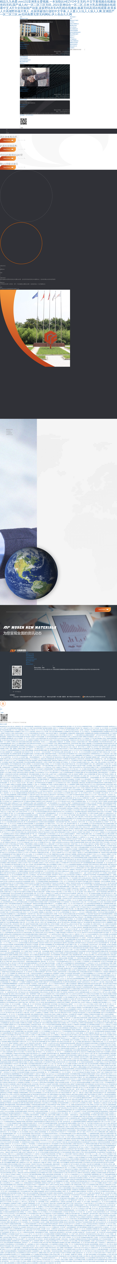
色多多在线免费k (75, 1150)
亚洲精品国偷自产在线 (15, 1116)
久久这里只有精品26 (71, 1007)
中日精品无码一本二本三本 (70, 1208)
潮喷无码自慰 (30, 997)
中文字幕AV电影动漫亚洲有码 (50, 1256)
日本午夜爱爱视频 (94, 1218)
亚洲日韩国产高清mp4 (80, 943)
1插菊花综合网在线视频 (78, 880)
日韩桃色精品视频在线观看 (38, 1104)
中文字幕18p (84, 1125)
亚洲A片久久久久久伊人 (91, 794)
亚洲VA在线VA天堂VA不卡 (70, 1079)
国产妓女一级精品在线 (17, 1172)
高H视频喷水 (17, 731)
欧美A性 (30, 972)
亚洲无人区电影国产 (24, 955)
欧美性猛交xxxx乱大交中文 (100, 1123)
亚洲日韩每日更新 (19, 832)
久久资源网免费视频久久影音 (63, 774)
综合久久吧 (58, 735)
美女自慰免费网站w (53, 1178)
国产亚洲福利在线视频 (94, 893)
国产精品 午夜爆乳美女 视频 (76, 828)
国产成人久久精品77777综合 (86, 1147)
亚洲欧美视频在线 (16, 1069)
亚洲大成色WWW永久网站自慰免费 (98, 864)
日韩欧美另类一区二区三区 (42, 781)
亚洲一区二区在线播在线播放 (72, 1125)
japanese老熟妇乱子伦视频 (53, 818)
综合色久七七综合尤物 (98, 987)
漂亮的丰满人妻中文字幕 (29, 1067)
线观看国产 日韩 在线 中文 (85, 1099)
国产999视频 (72, 815)
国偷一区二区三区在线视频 (28, 1065)
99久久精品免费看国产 (85, 1113)
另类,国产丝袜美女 (51, 880)
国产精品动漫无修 (67, 859)
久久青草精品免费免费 (64, 1091)
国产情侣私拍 (20, 818)
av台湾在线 (79, 1249)
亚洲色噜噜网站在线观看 (31, 815)
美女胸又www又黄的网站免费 (47, 920)
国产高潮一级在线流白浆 (64, 1121)
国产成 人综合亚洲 (63, 1224)
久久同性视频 (13, 771)
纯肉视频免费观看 (20, 851)
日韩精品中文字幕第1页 (31, 779)
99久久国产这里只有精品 (53, 1253)
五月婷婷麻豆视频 (78, 772)
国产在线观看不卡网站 (59, 1125)
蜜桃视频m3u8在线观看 (82, 864)
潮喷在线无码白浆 (100, 808)
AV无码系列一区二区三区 (93, 1191)
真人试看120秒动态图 (94, 1256)
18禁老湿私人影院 (107, 1028)
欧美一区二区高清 (80, 937)
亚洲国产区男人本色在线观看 (58, 975)
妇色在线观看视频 (33, 1193)
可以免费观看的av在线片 (51, 1091)
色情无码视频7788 (53, 1188)
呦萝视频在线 (9, 738)
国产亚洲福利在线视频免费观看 (77, 805)
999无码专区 (109, 1181)
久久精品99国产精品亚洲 (92, 914)
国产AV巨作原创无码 (83, 871)
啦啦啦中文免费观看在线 (98, 1140)
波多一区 (93, 861)
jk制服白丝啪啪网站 (14, 955)
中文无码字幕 (46, 1261)
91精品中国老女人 (91, 1089)
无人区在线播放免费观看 (48, 1234)
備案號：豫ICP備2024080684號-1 (71, 697)
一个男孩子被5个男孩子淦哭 (102, 806)
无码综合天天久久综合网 (42, 731)
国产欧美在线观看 (80, 939)
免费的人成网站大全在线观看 (13, 784)
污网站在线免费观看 (93, 742)
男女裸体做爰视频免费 (83, 1218)
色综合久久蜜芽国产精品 (101, 1074)
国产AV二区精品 (40, 1050)
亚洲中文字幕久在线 (69, 1089)
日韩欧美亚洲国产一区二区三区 (69, 1019)
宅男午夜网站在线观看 (104, 747)
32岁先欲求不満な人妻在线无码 (11, 924)
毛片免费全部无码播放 (29, 801)
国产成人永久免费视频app (38, 1036)
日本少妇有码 (20, 1070)
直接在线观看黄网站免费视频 (92, 910)
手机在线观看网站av (59, 769)
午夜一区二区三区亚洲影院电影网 (95, 1031)
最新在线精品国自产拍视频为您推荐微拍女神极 (102, 1135)
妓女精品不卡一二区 (31, 748)
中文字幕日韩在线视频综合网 (42, 811)
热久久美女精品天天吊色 (28, 781)
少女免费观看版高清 (51, 777)
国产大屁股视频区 (6, 1196)
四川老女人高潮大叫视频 (61, 1259)
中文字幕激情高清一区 (35, 907)
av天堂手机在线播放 (9, 1089)
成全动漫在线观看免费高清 (75, 1142)
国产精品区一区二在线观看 (84, 1019)
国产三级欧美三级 (52, 851)
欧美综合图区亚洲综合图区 (25, 742)
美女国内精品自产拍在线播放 (104, 1152)
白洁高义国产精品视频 (96, 803)
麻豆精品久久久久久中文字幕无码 (72, 1155)
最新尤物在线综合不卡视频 (88, 1041)
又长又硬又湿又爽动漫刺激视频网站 (9, 747)
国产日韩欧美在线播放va (8, 975)
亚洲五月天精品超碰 (9, 886)
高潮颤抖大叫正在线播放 (62, 1115)
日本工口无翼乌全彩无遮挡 (70, 1021)
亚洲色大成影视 (49, 989)
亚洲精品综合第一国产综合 (70, 1000)
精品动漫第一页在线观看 (21, 1108)
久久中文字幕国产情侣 (51, 1046)
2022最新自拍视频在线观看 (88, 1074)
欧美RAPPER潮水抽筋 (25, 1258)
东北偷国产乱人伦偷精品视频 (55, 939)
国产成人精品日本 (81, 1052)
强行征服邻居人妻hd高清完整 (7, 937)
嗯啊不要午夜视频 (28, 1045)
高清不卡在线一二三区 (22, 1171)
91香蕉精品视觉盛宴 (34, 992)
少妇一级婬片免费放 (45, 1251)
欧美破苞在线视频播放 (102, 958)
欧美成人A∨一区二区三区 (54, 1052)
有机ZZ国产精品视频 (31, 760)
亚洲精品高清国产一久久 (44, 934)
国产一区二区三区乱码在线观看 (22, 1133)
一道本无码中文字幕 (38, 1087)
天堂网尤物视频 (20, 980)
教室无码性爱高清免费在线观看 (70, 781)
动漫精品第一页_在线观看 (63, 742)
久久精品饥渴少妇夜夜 (76, 737)
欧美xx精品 (88, 939)
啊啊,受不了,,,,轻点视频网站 (55, 903)
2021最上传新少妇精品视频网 (34, 868)
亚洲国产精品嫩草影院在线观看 (37, 1057)
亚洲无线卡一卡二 (26, 1242)
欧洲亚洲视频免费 (108, 927)
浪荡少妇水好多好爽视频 (38, 1046)
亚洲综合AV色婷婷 (42, 869)
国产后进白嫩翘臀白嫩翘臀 (8, 1162)
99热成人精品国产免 (77, 1029)
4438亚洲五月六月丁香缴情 (87, 1038)
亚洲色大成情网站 (26, 764)
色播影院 (79, 1055)
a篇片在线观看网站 (39, 803)
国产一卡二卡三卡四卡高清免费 (47, 946)
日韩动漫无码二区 (7, 1086)
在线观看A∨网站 (112, 1155)
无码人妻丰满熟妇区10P (33, 1205)
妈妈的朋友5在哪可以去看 (34, 1101)
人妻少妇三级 (60, 922)
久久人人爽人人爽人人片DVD (98, 1154)
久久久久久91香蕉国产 (48, 743)
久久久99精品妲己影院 (26, 1196)
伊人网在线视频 (37, 859)
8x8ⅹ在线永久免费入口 (55, 863)
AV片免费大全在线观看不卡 (32, 1011)
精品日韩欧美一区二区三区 (52, 912)
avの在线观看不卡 (24, 1057)
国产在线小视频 (43, 963)
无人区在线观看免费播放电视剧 (100, 907)
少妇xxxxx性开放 (35, 990)
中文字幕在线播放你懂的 (65, 1133)
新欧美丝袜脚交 (28, 932)
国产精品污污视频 (97, 1028)
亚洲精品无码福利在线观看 (90, 915)
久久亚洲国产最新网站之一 (92, 805)
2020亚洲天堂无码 (67, 898)
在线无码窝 (45, 868)
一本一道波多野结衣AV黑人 (11, 992)
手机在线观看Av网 (62, 1123)
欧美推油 (98, 1041)
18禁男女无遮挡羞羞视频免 (86, 1023)
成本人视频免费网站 (77, 755)
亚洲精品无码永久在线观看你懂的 (63, 1050)
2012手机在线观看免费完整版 (52, 835)
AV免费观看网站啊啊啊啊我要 (9, 983)
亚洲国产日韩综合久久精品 (7, 733)
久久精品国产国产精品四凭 (78, 1012)
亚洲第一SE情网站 (46, 891)
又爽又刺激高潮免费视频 (6, 1184)
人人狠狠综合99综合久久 (96, 856)
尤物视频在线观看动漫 (21, 793)
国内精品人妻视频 (73, 946)
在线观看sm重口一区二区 (63, 966)
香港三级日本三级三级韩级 (18, 815)
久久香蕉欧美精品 (67, 1109)
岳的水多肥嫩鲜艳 (64, 1162)
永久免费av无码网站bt (41, 1035)
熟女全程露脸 (28, 1023)
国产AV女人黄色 (107, 992)
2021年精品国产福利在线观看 (72, 973)
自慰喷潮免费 (60, 1089)
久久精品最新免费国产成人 (31, 980)
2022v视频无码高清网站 (79, 1258)
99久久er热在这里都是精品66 (82, 754)
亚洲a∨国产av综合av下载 (36, 794)
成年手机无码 (25, 830)
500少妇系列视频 (29, 767)
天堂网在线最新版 (78, 1225)
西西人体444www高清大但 (18, 1246)
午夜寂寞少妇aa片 (112, 835)
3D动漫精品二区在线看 (74, 779)
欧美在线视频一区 (41, 737)
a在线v (59, 840)
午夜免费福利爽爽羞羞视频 (100, 885)
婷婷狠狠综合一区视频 (62, 1213)
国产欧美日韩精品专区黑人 (72, 730)
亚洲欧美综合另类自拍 (91, 1109)
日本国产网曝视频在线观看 (80, 968)
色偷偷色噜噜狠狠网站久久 (25, 897)
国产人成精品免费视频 (22, 1125)
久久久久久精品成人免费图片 (103, 854)
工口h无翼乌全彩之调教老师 (16, 1178)
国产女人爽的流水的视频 (61, 958)
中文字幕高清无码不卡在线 (76, 902)
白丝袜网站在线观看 (101, 1172)
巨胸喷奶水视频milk (24, 871)
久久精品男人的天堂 (20, 1118)
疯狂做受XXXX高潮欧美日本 (94, 972)
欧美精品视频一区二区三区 (7, 782)
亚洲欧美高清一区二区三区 (98, 1247)
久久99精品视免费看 (38, 905)
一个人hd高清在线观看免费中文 (30, 1224)
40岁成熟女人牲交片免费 (107, 762)
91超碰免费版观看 (7, 1033)
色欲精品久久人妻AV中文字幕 (67, 929)
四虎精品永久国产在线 (47, 1183)
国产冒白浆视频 (38, 840)
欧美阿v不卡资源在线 (48, 926)
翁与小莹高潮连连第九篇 (109, 917)
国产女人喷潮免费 (34, 1241)
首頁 (21, 17)
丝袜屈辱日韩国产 (40, 806)
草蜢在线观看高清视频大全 (54, 1149)
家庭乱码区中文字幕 (66, 1012)
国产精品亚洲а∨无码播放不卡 (75, 874)
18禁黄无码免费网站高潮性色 (28, 777)
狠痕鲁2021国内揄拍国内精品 (29, 1127)
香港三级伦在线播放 (91, 1254)
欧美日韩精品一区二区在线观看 (74, 919)
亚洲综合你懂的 (19, 733)
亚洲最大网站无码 (17, 929)
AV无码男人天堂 (10, 1201)
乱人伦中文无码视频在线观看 (54, 1212)
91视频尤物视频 (108, 782)
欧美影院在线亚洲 (107, 743)
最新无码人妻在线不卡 (67, 1024)
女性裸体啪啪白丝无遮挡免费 (33, 1040)
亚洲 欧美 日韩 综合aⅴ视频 (70, 1241)
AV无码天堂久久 (97, 1230)
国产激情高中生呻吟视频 (82, 881)
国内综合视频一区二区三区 (71, 752)
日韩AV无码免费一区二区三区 (103, 861)
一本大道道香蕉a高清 (53, 805)
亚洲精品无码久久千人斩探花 (31, 1154)
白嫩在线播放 (88, 936)
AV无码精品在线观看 (100, 1116)
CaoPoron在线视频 (9, 1111)
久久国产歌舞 (13, 786)
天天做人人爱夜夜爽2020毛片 (52, 1201)
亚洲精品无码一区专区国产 (59, 1227)
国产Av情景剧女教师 (28, 999)
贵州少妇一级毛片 (39, 922)
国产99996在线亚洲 (40, 782)
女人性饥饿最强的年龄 (105, 1016)
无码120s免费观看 (105, 881)
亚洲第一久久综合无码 (100, 1237)
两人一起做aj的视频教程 (93, 777)
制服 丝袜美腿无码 (96, 771)
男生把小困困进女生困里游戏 (14, 1038)
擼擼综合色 (106, 856)
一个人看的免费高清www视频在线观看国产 (84, 735)
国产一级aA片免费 (82, 1046)
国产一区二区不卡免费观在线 (83, 929)
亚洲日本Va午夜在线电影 (26, 1021)
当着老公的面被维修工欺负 (85, 1169)
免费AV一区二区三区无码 (88, 801)
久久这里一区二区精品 (100, 776)
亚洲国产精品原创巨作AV (102, 1149)
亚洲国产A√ (102, 813)
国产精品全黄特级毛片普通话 (100, 1000)
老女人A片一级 (59, 1079)
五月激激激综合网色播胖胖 (12, 1128)
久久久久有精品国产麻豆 (41, 1099)
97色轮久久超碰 (82, 760)
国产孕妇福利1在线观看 (48, 839)
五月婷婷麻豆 (98, 1178)
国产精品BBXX (108, 987)
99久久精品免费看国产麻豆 (95, 909)
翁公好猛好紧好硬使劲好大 (59, 888)
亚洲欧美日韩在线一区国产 (82, 1220)
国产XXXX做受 (104, 1101)
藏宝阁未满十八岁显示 (42, 762)
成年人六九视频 (96, 1016)
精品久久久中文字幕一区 (26, 989)
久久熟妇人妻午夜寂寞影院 (94, 822)
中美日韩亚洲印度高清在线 (106, 742)
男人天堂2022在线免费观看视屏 (63, 1029)
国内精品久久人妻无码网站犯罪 (78, 1048)
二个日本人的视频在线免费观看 (39, 1098)
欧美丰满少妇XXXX (19, 932)
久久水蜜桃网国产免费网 (73, 784)
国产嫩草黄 (30, 941)
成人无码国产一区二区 (107, 822)
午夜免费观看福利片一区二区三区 (54, 813)
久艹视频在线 (101, 926)
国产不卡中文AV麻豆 (19, 1052)
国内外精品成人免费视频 (89, 1172)
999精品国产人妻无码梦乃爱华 (90, 1213)
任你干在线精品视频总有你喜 (87, 750)
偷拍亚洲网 (27, 1014)
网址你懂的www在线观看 (24, 813)
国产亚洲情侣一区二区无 (98, 1007)
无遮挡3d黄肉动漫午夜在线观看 (80, 948)
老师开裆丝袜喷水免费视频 (56, 1222)
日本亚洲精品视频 (86, 1007)
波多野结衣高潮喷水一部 (77, 1081)
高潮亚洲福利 (109, 1237)
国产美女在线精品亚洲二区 (31, 866)
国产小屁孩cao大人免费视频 (90, 1002)
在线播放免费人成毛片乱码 (87, 1150)
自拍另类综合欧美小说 (18, 806)
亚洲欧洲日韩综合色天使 (20, 1217)
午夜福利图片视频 (60, 1203)
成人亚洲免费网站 (6, 805)
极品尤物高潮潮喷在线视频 (14, 1193)
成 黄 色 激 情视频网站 (24, 1055)
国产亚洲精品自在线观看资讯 (104, 1018)
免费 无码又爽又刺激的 (75, 985)
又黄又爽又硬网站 (23, 1063)
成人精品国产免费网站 (77, 774)
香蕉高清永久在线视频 (99, 1147)
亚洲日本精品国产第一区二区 (71, 813)
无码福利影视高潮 (6, 968)
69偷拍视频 (56, 995)
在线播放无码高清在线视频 (101, 1081)
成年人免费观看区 (7, 817)
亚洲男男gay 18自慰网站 (72, 808)
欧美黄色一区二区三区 (72, 900)
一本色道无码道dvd (33, 1171)
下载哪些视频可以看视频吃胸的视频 (97, 1120)
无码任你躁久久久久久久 (46, 1140)
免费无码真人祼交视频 (85, 782)
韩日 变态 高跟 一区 (71, 909)
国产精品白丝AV (17, 1086)
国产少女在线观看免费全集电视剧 (12, 728)
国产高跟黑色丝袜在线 (74, 771)
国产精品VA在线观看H (50, 977)
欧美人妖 (103, 1181)
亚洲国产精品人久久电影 (10, 891)
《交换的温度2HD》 (74, 1115)
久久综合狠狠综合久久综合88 (100, 1098)
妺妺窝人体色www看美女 (44, 953)
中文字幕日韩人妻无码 (106, 1164)
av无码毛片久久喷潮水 (64, 837)
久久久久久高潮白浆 (105, 1024)
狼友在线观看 (88, 1140)
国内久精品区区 (16, 1196)
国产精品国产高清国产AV (30, 737)
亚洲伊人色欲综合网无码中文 (98, 1241)
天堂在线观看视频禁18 (33, 1016)
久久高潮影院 (42, 1147)
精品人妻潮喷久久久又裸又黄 (100, 765)
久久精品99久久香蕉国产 (51, 1096)
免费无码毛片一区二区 (5, 1132)
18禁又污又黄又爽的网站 (102, 995)
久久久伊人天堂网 (14, 1261)
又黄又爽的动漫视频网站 (84, 1241)
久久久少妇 (48, 1208)
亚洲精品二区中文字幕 (89, 1178)
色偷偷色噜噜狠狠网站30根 (53, 1067)
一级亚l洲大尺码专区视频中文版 (26, 880)
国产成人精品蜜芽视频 (61, 920)
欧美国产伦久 (8, 801)
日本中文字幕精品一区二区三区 (22, 738)
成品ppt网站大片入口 (50, 776)
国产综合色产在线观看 (63, 851)
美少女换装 (71, 999)
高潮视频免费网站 (23, 1092)
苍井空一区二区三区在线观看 (30, 912)
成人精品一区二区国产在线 (29, 728)
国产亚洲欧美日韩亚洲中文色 (55, 750)
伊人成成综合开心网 (18, 946)
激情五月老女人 (41, 748)
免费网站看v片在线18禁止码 (108, 910)
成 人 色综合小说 (18, 782)
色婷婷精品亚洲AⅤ (100, 750)
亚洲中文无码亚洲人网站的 (56, 1184)
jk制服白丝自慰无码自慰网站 (31, 943)
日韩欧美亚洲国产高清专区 (32, 920)
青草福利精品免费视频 (44, 975)
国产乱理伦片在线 (94, 1138)
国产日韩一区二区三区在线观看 (11, 1179)
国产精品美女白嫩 (36, 891)
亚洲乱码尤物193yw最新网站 (31, 946)
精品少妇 (89, 907)
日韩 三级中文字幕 (65, 915)
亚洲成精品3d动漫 (20, 960)
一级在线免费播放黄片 (34, 757)
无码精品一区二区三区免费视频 (42, 1031)
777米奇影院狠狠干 (71, 1132)
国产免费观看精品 (12, 927)
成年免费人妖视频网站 (88, 1091)
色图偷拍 (102, 832)
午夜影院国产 (94, 953)
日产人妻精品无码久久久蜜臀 (41, 941)
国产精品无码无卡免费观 (57, 953)
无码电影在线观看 (6, 926)
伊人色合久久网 (31, 828)
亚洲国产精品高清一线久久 (32, 1246)
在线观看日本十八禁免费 (98, 1011)
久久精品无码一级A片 (108, 754)
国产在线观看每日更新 (48, 873)
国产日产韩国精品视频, (100, 1150)
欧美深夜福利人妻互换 (36, 1007)
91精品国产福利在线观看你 (18, 745)
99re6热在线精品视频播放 (83, 861)
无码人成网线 (60, 1247)
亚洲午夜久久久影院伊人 (44, 1249)
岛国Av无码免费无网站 (20, 861)
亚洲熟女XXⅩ (28, 810)
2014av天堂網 (75, 810)
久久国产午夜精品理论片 (41, 1109)
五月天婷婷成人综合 (32, 798)
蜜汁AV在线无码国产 (5, 941)
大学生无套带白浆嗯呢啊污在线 (84, 764)
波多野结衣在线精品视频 (12, 1106)
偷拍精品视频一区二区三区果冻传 (32, 1259)
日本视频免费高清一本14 (17, 951)
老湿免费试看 (85, 748)
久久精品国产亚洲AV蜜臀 (51, 1084)
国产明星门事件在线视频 (88, 1236)
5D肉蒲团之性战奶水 (81, 762)
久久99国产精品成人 (48, 828)
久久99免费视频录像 (5, 854)
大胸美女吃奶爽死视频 (24, 1018)
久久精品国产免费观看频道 (28, 1203)
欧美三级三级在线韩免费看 (91, 1063)
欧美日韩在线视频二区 (79, 791)
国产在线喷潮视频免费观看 (106, 914)
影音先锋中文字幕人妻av (43, 849)
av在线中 (73, 825)
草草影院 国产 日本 (81, 903)
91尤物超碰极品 (6, 1203)
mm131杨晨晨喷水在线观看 (56, 1244)
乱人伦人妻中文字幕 (47, 1217)
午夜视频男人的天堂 (84, 888)
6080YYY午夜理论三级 (108, 1253)
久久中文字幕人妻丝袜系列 (45, 730)
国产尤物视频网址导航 (17, 915)
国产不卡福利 (26, 1007)
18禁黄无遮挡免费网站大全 (102, 1246)
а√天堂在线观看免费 (97, 743)
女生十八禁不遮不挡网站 (17, 1167)
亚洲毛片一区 (34, 881)
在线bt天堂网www (61, 800)
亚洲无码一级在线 (45, 1000)
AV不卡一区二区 (87, 876)
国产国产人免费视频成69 (59, 919)
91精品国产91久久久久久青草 (63, 852)
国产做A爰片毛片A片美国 (16, 1067)
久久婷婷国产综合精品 (107, 1046)
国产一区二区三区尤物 (76, 820)
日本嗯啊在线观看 (90, 1052)
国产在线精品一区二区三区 (29, 789)
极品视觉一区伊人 (106, 1230)
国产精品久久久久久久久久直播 (8, 1249)
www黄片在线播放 (54, 915)
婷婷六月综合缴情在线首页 (46, 914)
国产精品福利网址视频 (5, 730)
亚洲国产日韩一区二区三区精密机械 (42, 1021)
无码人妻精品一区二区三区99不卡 (70, 1113)
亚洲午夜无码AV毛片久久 (104, 999)
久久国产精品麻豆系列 (48, 1116)
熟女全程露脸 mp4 (32, 1048)
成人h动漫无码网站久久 (48, 985)
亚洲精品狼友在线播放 (92, 1121)
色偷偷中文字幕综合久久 (62, 767)
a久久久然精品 (69, 897)
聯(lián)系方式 (24, 104)
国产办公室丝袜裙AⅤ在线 (71, 827)
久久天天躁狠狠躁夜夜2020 (28, 856)
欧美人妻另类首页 (80, 1234)
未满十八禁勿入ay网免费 (95, 815)
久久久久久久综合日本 (56, 987)
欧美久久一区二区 (6, 847)
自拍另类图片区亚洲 (39, 1166)
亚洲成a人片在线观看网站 (32, 1140)
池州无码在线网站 (95, 1026)
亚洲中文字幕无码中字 (13, 1258)
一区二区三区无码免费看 (84, 752)
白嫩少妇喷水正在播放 (82, 909)
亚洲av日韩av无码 (91, 1048)
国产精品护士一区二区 (41, 1052)
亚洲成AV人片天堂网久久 (57, 937)
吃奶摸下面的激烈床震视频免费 (75, 1138)
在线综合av (100, 966)
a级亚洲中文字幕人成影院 (23, 1230)
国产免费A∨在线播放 (49, 1236)
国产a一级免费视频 (103, 880)
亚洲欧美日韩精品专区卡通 (94, 898)
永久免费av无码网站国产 (39, 972)
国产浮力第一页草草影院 (103, 825)
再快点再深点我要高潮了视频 (100, 730)
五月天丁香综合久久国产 (87, 1053)
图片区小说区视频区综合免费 (37, 956)
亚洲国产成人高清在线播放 (110, 1019)
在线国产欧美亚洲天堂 (70, 866)
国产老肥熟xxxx (98, 1021)
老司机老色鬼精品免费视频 (83, 1082)
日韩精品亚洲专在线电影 (92, 897)
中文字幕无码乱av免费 (57, 752)
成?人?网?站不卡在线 (64, 956)
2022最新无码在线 (105, 1191)
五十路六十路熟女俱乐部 (84, 980)
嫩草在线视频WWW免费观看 (54, 898)
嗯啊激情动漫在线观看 (34, 1218)
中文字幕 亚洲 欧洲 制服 (60, 926)
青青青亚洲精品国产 (53, 1224)
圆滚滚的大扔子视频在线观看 (20, 820)
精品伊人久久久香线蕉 (83, 738)
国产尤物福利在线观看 (87, 985)
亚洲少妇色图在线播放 (108, 823)
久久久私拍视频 (113, 728)
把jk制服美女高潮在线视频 (91, 1043)
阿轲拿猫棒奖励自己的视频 (102, 1236)
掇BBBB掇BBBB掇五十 (81, 963)
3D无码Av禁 (87, 817)
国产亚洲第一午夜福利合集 (49, 1232)
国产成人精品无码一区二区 (85, 990)
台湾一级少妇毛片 (101, 789)
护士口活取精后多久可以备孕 (49, 1213)
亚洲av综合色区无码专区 (85, 1011)
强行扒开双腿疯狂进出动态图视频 (88, 926)
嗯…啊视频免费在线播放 (64, 1053)
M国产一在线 (100, 757)
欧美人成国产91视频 (50, 1115)
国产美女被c (77, 840)
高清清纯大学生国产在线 (34, 1009)
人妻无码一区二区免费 (53, 948)
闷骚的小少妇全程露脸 (7, 920)
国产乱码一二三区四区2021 (76, 977)
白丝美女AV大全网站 (29, 1035)
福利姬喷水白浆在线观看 (100, 989)
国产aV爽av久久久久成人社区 (49, 1063)
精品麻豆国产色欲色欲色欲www (106, 949)
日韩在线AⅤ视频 (7, 1237)
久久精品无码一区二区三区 (54, 1263)
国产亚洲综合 (28, 1046)
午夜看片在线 (83, 810)
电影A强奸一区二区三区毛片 (48, 961)
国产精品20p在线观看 (70, 937)
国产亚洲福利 (37, 767)
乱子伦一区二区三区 (16, 905)
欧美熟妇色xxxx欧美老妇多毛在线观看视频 (19, 881)
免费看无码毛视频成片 (88, 737)
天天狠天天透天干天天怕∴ (97, 1082)
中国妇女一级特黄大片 (77, 852)
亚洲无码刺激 (73, 1077)
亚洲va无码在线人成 (44, 992)
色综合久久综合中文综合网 (55, 793)
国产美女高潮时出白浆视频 (24, 891)
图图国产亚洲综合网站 (13, 1041)
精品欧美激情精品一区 (100, 830)
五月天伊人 (99, 992)
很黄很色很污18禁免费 (38, 989)
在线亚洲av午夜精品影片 (100, 788)
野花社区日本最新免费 (12, 1138)
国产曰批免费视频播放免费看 (88, 863)
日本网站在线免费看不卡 (22, 794)
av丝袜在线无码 (108, 1208)
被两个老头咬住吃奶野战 (59, 989)
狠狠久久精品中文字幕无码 (100, 1108)
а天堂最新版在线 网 (11, 970)
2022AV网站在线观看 (25, 917)
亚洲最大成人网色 (83, 1256)
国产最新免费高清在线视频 (71, 953)
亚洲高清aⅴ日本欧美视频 (108, 771)
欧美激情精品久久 (19, 796)
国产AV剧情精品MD (97, 839)
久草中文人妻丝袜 (53, 1108)
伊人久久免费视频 (6, 987)
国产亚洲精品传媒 (109, 1140)
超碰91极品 (65, 779)
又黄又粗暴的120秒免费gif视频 (61, 740)
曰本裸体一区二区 (68, 1244)
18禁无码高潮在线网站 (71, 1055)
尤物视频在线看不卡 (70, 941)
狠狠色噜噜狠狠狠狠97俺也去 (70, 1011)
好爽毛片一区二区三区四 (69, 903)
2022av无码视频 (19, 1007)
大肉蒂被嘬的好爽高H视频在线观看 (21, 910)
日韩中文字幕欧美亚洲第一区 (84, 1000)
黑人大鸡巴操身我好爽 (27, 726)
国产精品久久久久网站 (87, 1155)
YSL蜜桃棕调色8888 (78, 1244)
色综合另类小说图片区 (59, 1007)
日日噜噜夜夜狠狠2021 (10, 1121)
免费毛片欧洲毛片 (33, 791)
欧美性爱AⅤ (55, 874)
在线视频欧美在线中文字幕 (110, 731)
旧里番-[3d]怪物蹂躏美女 (60, 1016)
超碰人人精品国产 (43, 1043)
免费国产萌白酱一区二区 (40, 1045)
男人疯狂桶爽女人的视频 (25, 1198)
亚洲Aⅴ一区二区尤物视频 (94, 834)
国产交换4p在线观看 (64, 1092)
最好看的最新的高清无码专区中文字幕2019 (69, 1230)
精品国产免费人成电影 (12, 1055)
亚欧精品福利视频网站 (110, 1094)
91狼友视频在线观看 (25, 1094)
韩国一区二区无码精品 (90, 835)
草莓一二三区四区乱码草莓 (38, 813)
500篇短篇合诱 (62, 1256)
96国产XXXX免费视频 (103, 857)
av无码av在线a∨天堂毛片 (15, 948)
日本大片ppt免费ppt (55, 1261)
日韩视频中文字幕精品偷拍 (12, 808)
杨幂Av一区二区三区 (66, 1045)
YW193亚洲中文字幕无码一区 (63, 786)
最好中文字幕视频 (33, 1157)
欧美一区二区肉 (27, 1038)
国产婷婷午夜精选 (89, 1242)
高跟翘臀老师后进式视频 (85, 1190)
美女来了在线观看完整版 (17, 1031)
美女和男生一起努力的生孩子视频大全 (49, 733)
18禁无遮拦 (95, 1099)
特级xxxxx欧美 (7, 846)
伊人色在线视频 (33, 970)
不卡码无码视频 (31, 1213)
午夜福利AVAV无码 (74, 740)
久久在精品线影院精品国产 (103, 1207)
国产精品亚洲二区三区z (41, 793)
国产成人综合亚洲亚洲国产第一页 (102, 943)
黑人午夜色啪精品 (6, 864)
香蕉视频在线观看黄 (43, 881)
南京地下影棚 (17, 1152)
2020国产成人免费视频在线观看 (85, 920)
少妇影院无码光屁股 (27, 1123)
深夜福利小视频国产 (94, 948)
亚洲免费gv (21, 1082)
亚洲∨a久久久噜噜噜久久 (53, 1035)
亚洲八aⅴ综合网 (14, 1018)
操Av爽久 (81, 891)
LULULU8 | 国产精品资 (6, 1012)
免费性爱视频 (51, 895)
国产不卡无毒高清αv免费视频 (32, 796)
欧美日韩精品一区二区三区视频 (19, 941)
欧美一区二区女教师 (42, 1137)
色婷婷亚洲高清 (101, 1212)
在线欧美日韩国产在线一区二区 (55, 1155)
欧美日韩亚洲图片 (67, 1144)
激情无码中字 (52, 794)
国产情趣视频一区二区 (51, 782)
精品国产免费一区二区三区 (19, 846)
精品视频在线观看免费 (5, 1200)
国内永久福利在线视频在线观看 (16, 1058)
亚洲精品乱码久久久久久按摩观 (21, 1115)
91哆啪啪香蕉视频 (83, 849)
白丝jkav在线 (50, 827)
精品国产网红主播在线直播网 (16, 762)
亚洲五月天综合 (15, 1021)
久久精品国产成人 (76, 905)
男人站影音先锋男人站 (31, 1239)
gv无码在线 (54, 755)
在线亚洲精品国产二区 (8, 1101)
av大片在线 (93, 992)
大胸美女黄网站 (63, 1096)
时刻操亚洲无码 (11, 755)
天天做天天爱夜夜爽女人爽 (46, 1018)
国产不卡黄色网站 (104, 1215)
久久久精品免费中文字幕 (63, 876)
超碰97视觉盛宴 (88, 956)
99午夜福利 (94, 1115)
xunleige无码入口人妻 (26, 776)
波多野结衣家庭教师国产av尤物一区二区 (26, 755)
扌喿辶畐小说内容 (39, 1002)
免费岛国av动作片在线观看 (100, 740)
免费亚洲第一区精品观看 (24, 1138)
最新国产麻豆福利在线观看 (97, 868)
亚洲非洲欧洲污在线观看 (32, 895)
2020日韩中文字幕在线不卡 (7, 1007)
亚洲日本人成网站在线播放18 (80, 1067)
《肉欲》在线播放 (91, 890)
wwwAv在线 (85, 818)
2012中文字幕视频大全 (49, 978)
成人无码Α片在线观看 (35, 839)
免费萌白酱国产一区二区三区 (94, 1195)
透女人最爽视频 (90, 1075)
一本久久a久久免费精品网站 (85, 912)
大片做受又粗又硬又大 (88, 1203)
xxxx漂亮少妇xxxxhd (53, 1043)
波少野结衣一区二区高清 (61, 895)
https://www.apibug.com (84, 1247)
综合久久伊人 (18, 890)
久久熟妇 (9, 811)
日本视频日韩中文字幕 (67, 863)
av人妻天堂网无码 (7, 776)
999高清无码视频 (75, 1101)
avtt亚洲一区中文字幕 (69, 769)
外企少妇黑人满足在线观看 (104, 902)
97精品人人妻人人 (43, 1026)
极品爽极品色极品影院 (81, 811)
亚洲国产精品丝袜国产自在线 (99, 956)
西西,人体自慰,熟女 (72, 822)
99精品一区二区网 (32, 958)
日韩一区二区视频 (58, 1011)
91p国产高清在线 (4, 1149)
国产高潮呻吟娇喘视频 (105, 888)
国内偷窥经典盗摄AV (8, 1133)
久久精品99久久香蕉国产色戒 (77, 832)
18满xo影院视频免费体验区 (17, 1166)
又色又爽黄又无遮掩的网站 (24, 771)
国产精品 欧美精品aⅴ (37, 876)
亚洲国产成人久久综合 (13, 1057)
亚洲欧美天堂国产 (82, 1215)
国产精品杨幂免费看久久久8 (65, 1103)
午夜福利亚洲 (10, 861)
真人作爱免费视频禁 (93, 1159)
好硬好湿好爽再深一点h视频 (37, 1115)
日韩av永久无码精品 (10, 1174)
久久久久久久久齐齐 (46, 1142)
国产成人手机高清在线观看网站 (102, 1053)
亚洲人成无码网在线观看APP (22, 886)
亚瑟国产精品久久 (45, 1218)
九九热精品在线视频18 (68, 834)
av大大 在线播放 (35, 1254)
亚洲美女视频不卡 (71, 1135)
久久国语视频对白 (67, 931)
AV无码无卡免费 (20, 1181)
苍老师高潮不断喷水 (52, 1053)
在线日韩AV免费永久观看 (85, 1057)
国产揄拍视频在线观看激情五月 (14, 1113)
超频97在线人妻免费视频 (31, 1070)
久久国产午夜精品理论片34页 (63, 1099)
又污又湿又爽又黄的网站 (96, 738)
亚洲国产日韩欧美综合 (72, 888)
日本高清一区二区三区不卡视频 (84, 885)
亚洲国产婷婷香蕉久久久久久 (63, 1081)
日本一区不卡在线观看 (20, 798)
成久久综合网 (29, 864)
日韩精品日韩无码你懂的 (19, 1053)
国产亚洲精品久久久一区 (89, 755)
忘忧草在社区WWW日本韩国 (56, 941)
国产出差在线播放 (9, 769)
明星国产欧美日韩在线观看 (46, 1193)
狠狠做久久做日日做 (20, 975)
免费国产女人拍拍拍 (44, 1241)
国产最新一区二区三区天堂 (74, 726)
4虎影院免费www (98, 985)
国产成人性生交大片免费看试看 (81, 798)
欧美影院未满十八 (52, 1258)
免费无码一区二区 (79, 934)
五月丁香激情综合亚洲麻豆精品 (32, 1181)
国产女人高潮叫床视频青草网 (71, 960)
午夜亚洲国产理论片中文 (76, 915)
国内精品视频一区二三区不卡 (61, 1174)
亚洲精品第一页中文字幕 (84, 1154)
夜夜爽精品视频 (29, 1096)
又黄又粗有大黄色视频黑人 (14, 849)
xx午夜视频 (40, 842)
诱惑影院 (79, 1007)
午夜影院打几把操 (41, 777)
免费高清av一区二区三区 (8, 1108)
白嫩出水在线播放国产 (71, 983)
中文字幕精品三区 (35, 759)
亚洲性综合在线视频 (85, 975)
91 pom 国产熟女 (34, 1018)
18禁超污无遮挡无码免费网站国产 (23, 1236)
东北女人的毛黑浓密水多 (64, 1195)
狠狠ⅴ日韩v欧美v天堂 (102, 1087)
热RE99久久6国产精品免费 (100, 859)
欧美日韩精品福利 (89, 1084)
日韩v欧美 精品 (48, 1014)
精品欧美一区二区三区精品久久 (82, 731)
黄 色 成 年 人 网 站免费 (34, 987)
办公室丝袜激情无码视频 (38, 764)
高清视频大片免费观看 (88, 919)
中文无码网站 (31, 1108)
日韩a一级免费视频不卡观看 (33, 994)
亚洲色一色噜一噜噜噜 (11, 748)
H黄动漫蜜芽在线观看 (65, 1161)
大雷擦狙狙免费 (6, 767)
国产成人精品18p (76, 859)
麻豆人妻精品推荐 (88, 869)
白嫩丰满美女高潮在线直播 (80, 1018)
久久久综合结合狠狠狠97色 (92, 934)
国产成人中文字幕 (83, 1087)
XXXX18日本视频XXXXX (81, 1210)
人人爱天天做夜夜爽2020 (17, 1045)
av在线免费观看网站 (42, 1210)
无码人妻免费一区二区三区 (61, 949)
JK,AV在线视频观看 (71, 1009)
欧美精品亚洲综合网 (54, 1152)
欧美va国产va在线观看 (35, 871)
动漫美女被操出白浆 (82, 742)
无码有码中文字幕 (69, 1075)
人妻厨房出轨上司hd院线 (28, 890)
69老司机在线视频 (100, 828)
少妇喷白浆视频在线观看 (83, 1079)
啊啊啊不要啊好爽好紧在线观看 (25, 786)
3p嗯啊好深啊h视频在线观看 (62, 1236)
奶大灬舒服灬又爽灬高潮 (94, 762)
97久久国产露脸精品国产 (71, 1200)
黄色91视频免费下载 (97, 1193)
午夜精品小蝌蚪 (21, 748)
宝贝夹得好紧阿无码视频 (22, 1072)
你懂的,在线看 (37, 1186)
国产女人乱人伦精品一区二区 (29, 854)
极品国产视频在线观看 (53, 970)
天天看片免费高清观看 (43, 900)
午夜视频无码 (75, 1190)
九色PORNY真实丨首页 (95, 944)
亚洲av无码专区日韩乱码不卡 (58, 1132)
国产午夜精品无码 (95, 817)
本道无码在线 (86, 767)
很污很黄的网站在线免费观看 (83, 825)
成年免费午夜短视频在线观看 (25, 1103)
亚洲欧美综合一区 (54, 929)
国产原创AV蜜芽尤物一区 (75, 1213)
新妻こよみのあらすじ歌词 (63, 978)
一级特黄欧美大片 (97, 1103)
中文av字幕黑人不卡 (110, 868)
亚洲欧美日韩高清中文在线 (61, 1118)
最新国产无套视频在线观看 (77, 1084)
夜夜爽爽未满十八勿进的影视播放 (20, 1241)
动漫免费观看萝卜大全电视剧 (47, 1079)
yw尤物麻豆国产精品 (68, 731)
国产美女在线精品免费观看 (91, 772)
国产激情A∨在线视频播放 (45, 944)
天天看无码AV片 (14, 876)
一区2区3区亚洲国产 (46, 752)
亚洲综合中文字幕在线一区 (11, 871)
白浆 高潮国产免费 (4, 1135)
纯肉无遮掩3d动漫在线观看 (33, 1229)
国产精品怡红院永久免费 (59, 757)
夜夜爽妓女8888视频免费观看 (101, 733)
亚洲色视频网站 (63, 733)
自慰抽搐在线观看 (33, 1147)
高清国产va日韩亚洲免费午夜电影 (52, 902)
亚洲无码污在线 (71, 839)
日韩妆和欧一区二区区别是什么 (83, 941)
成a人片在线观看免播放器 (66, 772)
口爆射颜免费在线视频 (100, 920)
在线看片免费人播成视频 (110, 745)
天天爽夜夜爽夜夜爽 (35, 1019)
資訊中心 (22, 63)
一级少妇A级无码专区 (41, 851)
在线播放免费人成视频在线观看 (76, 733)
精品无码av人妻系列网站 (70, 922)
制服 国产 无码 (35, 1081)
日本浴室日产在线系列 (108, 839)
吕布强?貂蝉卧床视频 (74, 1074)
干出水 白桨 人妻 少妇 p (98, 1208)
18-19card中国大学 (12, 880)
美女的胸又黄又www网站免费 (63, 965)
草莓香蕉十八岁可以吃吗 (100, 1217)
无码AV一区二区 (34, 910)
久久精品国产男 (53, 800)
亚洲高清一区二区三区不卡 (66, 1120)
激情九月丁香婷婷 (40, 1074)
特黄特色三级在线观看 (66, 1201)
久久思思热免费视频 (61, 1111)
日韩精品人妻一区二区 (28, 1004)
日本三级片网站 (75, 890)
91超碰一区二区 (74, 871)
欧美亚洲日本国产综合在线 (10, 1155)
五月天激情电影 (65, 902)
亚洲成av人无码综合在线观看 (7, 985)
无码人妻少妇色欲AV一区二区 (39, 1198)
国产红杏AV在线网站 (66, 810)
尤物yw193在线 (35, 995)
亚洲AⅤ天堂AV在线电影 (24, 1164)
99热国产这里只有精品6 (54, 762)
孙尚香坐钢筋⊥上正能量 (54, 963)
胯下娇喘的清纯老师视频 (19, 1140)
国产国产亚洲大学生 (111, 776)
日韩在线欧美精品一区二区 (22, 931)
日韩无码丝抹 (37, 1004)
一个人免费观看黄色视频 (93, 1133)
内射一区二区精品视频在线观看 (107, 1174)
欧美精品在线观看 (100, 755)
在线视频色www (48, 973)
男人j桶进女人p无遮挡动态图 (35, 1062)
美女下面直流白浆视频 (105, 994)
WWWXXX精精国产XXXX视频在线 (62, 1140)
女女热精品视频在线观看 (62, 1074)
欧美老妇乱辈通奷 (67, 788)
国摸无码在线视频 (77, 1261)
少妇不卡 (4, 973)
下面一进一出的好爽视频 (63, 1040)
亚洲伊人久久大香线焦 (17, 968)
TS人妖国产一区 (93, 798)
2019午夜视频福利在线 (15, 764)
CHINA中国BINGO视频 (6, 1157)
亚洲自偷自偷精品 (15, 1210)
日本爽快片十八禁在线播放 (28, 1144)
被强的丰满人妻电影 (95, 1079)
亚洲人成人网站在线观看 (108, 834)
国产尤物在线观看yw (104, 748)
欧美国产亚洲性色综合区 (79, 1036)
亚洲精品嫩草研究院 (61, 726)
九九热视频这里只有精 (39, 1128)
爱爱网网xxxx (90, 760)
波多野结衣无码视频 (86, 771)
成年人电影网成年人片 (9, 1188)
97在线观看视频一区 (10, 1125)
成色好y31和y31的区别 (18, 961)
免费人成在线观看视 (9, 1263)
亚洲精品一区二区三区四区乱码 (53, 936)
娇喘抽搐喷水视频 (63, 805)
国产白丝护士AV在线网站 (79, 1103)
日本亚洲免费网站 (19, 1244)
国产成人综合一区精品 (49, 842)
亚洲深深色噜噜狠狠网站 (87, 1062)
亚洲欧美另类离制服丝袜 (105, 878)
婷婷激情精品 (44, 1220)
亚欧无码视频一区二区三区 (16, 965)
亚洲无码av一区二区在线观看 (70, 878)
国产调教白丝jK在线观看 (18, 1033)
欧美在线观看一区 (16, 1142)
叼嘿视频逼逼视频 (39, 977)
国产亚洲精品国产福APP (89, 1225)
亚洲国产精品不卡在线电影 (31, 951)
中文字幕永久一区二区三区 (26, 1087)
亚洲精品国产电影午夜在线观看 (76, 1149)
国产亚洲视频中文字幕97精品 (7, 1181)
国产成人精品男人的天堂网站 (78, 1164)
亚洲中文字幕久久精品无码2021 (74, 1203)
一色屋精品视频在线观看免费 (32, 961)
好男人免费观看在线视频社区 (40, 1113)
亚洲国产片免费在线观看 (105, 1138)
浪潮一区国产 (96, 1101)
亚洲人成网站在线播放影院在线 (62, 743)
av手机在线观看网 (101, 1254)
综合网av (7, 1091)
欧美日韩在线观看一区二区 (8, 1147)
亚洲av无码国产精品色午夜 (68, 764)
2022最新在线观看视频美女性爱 (11, 1212)
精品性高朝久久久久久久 (31, 745)
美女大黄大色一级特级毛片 (14, 726)
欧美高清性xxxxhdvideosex (58, 738)
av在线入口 (54, 1186)
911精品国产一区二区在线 (101, 760)
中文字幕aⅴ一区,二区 (94, 1070)
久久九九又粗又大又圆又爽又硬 (82, 1026)
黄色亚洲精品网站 (33, 1249)
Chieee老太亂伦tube (99, 1023)
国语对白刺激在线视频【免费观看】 (87, 958)
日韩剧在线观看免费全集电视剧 (99, 960)
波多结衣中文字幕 (86, 932)
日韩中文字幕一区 (82, 822)
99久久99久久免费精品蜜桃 (98, 1132)
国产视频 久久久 (60, 1154)
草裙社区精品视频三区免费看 (84, 1130)
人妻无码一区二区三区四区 (21, 1218)
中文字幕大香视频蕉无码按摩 (13, 1123)
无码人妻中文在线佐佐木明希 (85, 1127)
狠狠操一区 (82, 1033)
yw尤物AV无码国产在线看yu (56, 745)
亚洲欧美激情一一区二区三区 (33, 1006)
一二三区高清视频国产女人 (26, 808)
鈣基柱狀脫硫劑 (24, 58)
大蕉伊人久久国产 (17, 817)
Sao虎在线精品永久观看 (26, 919)
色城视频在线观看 (4, 1070)
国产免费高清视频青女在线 (54, 1094)
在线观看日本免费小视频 (39, 982)
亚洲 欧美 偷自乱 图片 (104, 953)
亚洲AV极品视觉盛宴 (103, 1249)
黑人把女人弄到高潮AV (10, 936)
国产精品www (51, 861)
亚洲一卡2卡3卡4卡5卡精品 (103, 1089)
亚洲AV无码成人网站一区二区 (57, 1254)
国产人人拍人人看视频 (56, 878)
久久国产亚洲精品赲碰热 (21, 902)
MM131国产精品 (47, 1242)
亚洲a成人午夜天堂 (35, 1142)
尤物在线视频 (38, 1232)
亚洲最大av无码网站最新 (59, 1171)
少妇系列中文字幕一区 (66, 1067)
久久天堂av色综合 (45, 837)
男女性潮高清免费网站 (30, 762)
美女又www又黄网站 (111, 929)
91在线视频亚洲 (65, 910)
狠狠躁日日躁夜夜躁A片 (87, 1217)
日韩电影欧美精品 (95, 975)
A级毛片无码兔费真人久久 (76, 1040)
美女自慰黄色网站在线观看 (10, 1009)
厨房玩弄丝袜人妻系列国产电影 (85, 759)
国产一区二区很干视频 (59, 1087)
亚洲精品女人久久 (27, 1113)
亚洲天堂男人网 (21, 822)
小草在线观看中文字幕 (56, 1144)
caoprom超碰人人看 (61, 861)
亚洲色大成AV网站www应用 (46, 1157)
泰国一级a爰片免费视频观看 (60, 990)
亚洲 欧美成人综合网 (33, 1111)
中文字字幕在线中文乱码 (63, 801)
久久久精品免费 (89, 1128)
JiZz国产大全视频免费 (76, 801)
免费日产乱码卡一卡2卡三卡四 (55, 823)
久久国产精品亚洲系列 (30, 806)
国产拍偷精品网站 (21, 1213)
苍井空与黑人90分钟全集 (106, 1205)
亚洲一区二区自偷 (53, 1048)
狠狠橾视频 (85, 927)
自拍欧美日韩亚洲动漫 (46, 846)
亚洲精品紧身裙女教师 (102, 890)
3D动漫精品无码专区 (30, 1120)
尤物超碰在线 (6, 1127)
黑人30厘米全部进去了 (96, 924)
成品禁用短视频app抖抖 (59, 1009)
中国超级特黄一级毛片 (43, 1184)
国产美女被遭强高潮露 (58, 944)
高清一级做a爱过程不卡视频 (37, 1162)
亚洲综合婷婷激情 (61, 1046)
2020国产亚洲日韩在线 (18, 772)
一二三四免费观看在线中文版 (68, 1052)
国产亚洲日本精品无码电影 (110, 983)
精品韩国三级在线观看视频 (91, 1244)
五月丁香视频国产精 (12, 973)
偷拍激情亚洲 (3, 726)
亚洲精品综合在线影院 (76, 1236)
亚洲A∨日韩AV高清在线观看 (18, 994)
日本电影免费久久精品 (66, 955)
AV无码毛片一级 (80, 1009)
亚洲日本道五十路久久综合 (101, 866)
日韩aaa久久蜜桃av (33, 1132)
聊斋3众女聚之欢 (8, 759)
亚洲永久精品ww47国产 (85, 827)
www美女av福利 (96, 876)
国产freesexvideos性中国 (40, 786)
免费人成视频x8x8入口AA (22, 1162)
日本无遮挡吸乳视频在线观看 (49, 1123)
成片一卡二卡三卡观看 (5, 943)
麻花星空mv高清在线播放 (69, 1130)
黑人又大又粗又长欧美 (95, 1253)
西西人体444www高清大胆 (99, 1222)
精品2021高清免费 (94, 1035)
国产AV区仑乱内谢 (10, 1169)
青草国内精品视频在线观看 (55, 798)
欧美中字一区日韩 (37, 1123)
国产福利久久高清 (76, 1035)
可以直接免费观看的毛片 (32, 822)
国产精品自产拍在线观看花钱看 (84, 1222)
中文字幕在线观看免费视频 (57, 1086)
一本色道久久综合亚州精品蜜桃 (96, 1210)
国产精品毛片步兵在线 (100, 1038)
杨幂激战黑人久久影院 (62, 856)
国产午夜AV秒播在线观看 (45, 909)
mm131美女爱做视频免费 (45, 1176)
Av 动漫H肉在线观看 (64, 1048)
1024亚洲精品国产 (27, 903)
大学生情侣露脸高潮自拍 (62, 961)
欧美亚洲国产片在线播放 (61, 999)
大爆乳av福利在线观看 (47, 1174)
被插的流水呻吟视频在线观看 (40, 903)
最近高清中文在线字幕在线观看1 (70, 1145)
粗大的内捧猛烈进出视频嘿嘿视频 (10, 1074)
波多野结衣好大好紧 (18, 1259)
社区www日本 (21, 740)
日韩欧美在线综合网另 (27, 1188)
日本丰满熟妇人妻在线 (57, 1208)
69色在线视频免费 (11, 794)
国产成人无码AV (90, 806)
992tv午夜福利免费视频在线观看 (79, 857)
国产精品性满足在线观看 (16, 1029)
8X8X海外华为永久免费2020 (75, 1172)
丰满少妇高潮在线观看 (15, 1098)
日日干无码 (32, 966)
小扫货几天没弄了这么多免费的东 (54, 806)
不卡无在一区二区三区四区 (86, 1145)
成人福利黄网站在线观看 (93, 1024)
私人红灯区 (19, 1222)
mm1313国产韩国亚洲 (46, 1009)
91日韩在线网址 (74, 1127)
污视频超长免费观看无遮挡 (19, 888)
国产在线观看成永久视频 (6, 1115)
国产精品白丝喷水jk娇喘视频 (89, 1106)
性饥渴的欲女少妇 (75, 1053)
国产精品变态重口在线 (41, 966)
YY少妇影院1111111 (23, 885)
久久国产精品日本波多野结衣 (46, 791)
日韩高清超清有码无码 (91, 1234)
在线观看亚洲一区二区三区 (105, 1224)
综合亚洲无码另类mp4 (100, 1084)
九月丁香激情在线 (57, 1109)
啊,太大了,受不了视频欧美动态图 (21, 1159)
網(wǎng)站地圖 (51, 697)
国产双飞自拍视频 (76, 818)
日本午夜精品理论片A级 (32, 1043)
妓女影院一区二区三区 (70, 1082)
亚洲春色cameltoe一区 (59, 927)
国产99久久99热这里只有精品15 (31, 1029)
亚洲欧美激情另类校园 (50, 754)
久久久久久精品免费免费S (18, 840)
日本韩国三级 (11, 1026)
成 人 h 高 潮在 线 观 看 (106, 1067)
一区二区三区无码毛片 (16, 1127)
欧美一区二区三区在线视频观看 (14, 874)
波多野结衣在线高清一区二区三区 (22, 835)
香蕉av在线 (75, 1099)
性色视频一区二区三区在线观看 (20, 1132)
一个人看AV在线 (19, 1026)
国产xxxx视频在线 (34, 955)
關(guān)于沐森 (24, 18)
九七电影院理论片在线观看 (71, 849)
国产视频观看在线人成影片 (62, 1127)
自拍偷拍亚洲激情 (36, 1106)
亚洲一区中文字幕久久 (39, 893)
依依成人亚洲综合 (39, 1247)
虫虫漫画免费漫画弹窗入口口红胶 (16, 750)
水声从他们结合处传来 (101, 735)
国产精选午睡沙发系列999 (95, 1166)
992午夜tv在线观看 (43, 745)
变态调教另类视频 (42, 779)
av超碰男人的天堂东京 (39, 817)
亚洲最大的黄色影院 (11, 863)
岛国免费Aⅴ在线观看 (18, 939)
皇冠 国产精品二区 (19, 1035)
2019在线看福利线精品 (100, 791)
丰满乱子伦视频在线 (12, 1150)
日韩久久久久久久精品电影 (28, 731)
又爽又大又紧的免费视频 (64, 1188)
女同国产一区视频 (89, 1096)
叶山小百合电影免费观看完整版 (61, 1246)
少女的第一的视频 (44, 1222)
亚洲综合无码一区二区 (25, 1041)
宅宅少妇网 (51, 789)
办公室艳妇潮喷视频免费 (21, 1101)
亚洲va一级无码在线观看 (22, 791)
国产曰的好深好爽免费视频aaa (53, 1036)
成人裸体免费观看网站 (41, 1195)
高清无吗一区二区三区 (58, 866)
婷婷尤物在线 (99, 1258)
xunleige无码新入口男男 (9, 1215)
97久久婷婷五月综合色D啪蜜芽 (91, 994)
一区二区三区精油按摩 (82, 944)
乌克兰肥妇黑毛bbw (63, 1004)
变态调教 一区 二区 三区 (47, 949)
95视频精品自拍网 (103, 1063)
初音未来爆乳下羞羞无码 (71, 1154)
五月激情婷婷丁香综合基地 (60, 1159)
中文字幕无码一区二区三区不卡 (64, 905)
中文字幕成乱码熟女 (72, 1215)
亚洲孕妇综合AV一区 (111, 813)
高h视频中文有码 (15, 1000)
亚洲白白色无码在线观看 (77, 1188)
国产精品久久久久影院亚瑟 (48, 735)
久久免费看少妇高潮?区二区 (7, 931)
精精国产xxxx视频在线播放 (73, 989)
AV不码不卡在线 (34, 738)
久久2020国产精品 (23, 757)
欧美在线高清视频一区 (53, 1161)
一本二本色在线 (51, 786)
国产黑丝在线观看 (43, 1224)
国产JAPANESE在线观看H (35, 820)
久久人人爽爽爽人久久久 (17, 1183)
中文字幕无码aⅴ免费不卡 (19, 1239)
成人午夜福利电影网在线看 (93, 1205)
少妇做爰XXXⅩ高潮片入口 (26, 1161)
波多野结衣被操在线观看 (76, 1162)
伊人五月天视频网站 (21, 1205)
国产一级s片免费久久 (28, 782)
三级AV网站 (43, 1215)
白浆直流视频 (90, 830)
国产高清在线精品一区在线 (26, 1077)
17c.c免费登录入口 (82, 837)
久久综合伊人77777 (98, 990)
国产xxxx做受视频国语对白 (68, 963)
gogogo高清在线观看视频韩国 (46, 980)
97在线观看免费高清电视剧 (104, 769)
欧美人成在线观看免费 (85, 960)
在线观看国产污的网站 (58, 973)
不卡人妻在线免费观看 (45, 808)
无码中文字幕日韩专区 (5, 910)
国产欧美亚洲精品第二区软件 (61, 828)
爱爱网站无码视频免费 (106, 1256)
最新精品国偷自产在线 (86, 1050)
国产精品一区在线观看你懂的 (45, 960)
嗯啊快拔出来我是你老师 (84, 983)
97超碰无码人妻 (89, 788)
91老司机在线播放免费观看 (80, 1120)
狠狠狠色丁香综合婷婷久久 (77, 869)
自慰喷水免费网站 (72, 1123)
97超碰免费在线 (21, 760)
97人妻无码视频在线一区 (40, 823)
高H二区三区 (77, 932)
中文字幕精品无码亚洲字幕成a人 (50, 1133)
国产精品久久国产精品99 (102, 774)
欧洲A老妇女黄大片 (12, 1082)
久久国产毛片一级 (38, 1077)
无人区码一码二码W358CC (42, 1203)
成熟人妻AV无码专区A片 (82, 895)
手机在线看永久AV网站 (25, 1179)
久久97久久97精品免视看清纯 (31, 733)
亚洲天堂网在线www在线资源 (34, 743)
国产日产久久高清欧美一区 (76, 1224)
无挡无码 (6, 1098)
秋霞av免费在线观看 (111, 852)
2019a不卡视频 (85, 851)
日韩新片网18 (94, 878)
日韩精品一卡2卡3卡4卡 (22, 1174)
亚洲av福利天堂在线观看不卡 (64, 777)
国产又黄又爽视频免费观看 (88, 905)
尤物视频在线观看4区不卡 (75, 873)
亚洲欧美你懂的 (78, 1184)
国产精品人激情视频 (74, 1057)
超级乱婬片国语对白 (35, 1000)
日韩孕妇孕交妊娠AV (97, 917)
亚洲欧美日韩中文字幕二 (24, 973)
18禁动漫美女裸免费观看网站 (39, 948)
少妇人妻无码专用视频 (65, 890)
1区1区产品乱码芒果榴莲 (109, 909)
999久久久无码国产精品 (72, 1023)
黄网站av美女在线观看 (56, 997)
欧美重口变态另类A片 (67, 735)
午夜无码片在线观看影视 (8, 1099)
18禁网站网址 (45, 907)
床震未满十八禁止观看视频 (85, 917)
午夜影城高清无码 (72, 990)
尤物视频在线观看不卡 (79, 1205)
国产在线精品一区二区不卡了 (57, 1218)
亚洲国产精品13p (83, 1116)
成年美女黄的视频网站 (25, 1081)
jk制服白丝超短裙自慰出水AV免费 (41, 810)
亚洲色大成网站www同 (63, 871)
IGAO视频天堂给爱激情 (56, 859)
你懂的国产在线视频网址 (80, 1024)
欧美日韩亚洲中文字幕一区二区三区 (31, 752)
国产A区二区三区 (67, 1098)
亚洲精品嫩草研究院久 (93, 810)
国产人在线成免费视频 (11, 1191)
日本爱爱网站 (82, 949)
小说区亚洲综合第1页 (75, 1183)
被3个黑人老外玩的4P (91, 966)
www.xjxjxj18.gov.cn (51, 1074)
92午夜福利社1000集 (37, 1242)
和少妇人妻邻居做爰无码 (55, 943)
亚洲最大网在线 (19, 953)
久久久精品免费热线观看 (10, 822)
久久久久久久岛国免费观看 (69, 864)
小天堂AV (24, 857)
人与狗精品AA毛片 (93, 849)
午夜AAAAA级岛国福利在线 (79, 898)
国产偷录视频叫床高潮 (25, 1084)
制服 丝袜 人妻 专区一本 (30, 1012)
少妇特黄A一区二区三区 (72, 1237)
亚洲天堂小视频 (62, 1138)
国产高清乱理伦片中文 (98, 1050)
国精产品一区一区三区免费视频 (80, 823)
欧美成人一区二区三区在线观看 (46, 958)
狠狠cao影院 (83, 890)
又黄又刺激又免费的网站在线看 (97, 895)
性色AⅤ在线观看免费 (99, 1259)
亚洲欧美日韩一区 (61, 1249)
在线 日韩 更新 (52, 868)
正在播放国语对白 (37, 1196)
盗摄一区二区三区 (12, 990)
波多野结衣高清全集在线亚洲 (42, 878)
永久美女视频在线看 (95, 961)
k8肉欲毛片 (20, 878)
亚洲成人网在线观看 (27, 1116)
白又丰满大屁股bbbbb (110, 832)
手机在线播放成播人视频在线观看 (51, 1164)
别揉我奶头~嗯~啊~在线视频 (50, 1028)
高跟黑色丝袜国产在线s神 (94, 811)
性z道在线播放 (10, 1035)
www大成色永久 (58, 765)
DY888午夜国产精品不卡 (38, 1208)
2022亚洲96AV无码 (88, 1162)
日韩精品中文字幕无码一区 (31, 730)
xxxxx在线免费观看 (90, 1258)
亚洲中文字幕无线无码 (29, 968)
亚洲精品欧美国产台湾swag (97, 786)
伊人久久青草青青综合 (69, 881)
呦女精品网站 (31, 793)
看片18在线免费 (74, 1251)
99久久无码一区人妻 (63, 1137)
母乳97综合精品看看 (72, 1046)
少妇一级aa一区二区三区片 (95, 1167)
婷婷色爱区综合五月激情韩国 (18, 895)
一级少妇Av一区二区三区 (17, 847)
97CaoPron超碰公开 (19, 1011)
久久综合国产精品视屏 (100, 900)
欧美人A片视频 (113, 1183)
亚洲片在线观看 (84, 808)
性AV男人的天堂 (41, 818)
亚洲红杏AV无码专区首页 (42, 1130)
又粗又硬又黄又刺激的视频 (38, 1041)
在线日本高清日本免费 (22, 1249)
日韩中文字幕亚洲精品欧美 (14, 789)
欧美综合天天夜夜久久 (100, 919)
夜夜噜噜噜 (58, 1234)
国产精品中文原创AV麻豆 (63, 844)
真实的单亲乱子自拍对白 (30, 915)
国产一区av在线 (87, 1232)
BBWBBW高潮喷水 (25, 1024)
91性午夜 (105, 1104)
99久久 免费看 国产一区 (15, 982)
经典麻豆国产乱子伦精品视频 (12, 1247)
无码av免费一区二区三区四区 (14, 999)
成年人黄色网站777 (63, 1147)
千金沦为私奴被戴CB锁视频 (64, 1190)
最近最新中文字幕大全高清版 (95, 1125)
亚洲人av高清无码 (14, 1094)
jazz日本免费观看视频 (86, 883)
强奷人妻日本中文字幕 (91, 1009)
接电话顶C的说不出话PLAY (100, 922)
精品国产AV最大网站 (56, 891)
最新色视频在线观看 (10, 1104)
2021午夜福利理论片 (32, 800)
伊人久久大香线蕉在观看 (77, 868)
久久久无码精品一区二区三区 (33, 949)
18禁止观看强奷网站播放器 (62, 1077)
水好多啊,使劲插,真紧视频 (54, 1045)
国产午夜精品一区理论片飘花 (52, 1162)
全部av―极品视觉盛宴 (72, 782)
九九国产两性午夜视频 (69, 806)
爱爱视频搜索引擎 (60, 1181)
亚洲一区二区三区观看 (75, 961)
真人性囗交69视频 (94, 748)
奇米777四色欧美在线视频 (62, 776)
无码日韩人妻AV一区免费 (77, 1140)
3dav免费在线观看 (67, 798)
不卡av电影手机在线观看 (23, 983)
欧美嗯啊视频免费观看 (97, 731)
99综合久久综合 (63, 874)
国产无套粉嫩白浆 (21, 927)
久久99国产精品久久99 (100, 1062)
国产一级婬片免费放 (91, 978)
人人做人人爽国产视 (35, 886)
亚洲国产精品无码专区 (50, 1247)
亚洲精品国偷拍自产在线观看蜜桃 (32, 1183)
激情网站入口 (96, 1155)
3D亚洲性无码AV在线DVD (54, 1205)
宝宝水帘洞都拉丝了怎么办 (42, 772)
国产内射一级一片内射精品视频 (38, 834)
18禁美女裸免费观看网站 (90, 1152)
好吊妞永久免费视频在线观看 (21, 834)
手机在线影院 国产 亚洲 (39, 1023)
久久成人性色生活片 (8, 1011)
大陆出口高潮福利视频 (89, 774)
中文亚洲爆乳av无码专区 (110, 1052)
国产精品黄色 (92, 995)
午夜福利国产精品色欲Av (34, 837)
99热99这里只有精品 (59, 827)
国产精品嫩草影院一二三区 (74, 1016)
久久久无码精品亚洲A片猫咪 (40, 1188)
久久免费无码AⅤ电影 (7, 946)
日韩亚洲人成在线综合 (68, 992)
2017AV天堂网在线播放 (17, 883)
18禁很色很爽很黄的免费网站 (23, 1104)
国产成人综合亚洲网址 (22, 970)
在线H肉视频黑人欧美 (64, 737)
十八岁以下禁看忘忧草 (46, 757)
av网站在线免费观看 (27, 805)
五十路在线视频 (20, 1014)
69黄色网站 (43, 898)
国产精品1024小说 (23, 992)
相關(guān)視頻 (24, 91)
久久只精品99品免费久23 (59, 909)
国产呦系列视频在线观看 (23, 907)
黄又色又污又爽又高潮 (17, 963)
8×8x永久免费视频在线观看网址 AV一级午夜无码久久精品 (82, 800)
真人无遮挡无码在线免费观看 (102, 1142)
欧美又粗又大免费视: (10, 1171)
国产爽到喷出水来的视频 (11, 1103)
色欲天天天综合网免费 (106, 1012)
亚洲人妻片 (22, 924)
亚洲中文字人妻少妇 (34, 1169)
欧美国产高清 (99, 1052)
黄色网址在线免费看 (51, 856)
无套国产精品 (21, 1002)
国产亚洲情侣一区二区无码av (68, 762)
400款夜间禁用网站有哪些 (40, 750)
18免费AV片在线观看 (58, 846)
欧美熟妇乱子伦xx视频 (56, 1000)
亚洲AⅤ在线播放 (61, 1023)
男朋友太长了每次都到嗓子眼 (84, 922)
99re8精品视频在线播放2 (21, 1111)
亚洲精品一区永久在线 (71, 847)
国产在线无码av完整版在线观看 (20, 1157)
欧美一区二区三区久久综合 (108, 898)
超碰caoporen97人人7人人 (61, 873)
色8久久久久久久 (79, 835)
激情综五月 (64, 1149)
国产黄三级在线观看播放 (101, 1006)
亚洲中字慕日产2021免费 (102, 842)
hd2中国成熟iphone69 (11, 1002)
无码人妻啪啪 (7, 1000)
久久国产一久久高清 (73, 949)
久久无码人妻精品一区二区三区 (70, 891)
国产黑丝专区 (54, 1237)
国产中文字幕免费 (55, 1058)
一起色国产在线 (8, 966)
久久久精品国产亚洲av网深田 (100, 1200)
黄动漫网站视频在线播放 (31, 934)
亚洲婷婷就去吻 (26, 1142)
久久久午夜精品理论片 (100, 1188)
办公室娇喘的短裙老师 (49, 1077)
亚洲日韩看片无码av (21, 868)
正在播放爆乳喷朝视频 (45, 1169)
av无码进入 (74, 742)
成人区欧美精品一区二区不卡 (99, 883)
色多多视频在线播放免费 (34, 1063)
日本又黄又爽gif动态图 (72, 1256)
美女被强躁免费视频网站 (10, 1251)
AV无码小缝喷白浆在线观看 (79, 1133)
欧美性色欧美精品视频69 (22, 1147)
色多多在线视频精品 (69, 846)
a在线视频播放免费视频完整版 (101, 1118)
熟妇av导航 (53, 1203)
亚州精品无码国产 (4, 869)
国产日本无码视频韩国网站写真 (54, 982)
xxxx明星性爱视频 (64, 912)
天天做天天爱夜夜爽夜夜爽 (59, 1215)
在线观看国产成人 (98, 759)
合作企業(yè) (23, 48)
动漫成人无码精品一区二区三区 (60, 1217)
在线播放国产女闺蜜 (15, 1203)
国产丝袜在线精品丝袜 (94, 1067)
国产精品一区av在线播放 (84, 924)
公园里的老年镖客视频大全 (41, 999)
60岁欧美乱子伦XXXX (59, 847)
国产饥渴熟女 (20, 844)
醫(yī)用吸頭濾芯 (24, 61)
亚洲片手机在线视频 (37, 917)
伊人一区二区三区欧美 (64, 1072)
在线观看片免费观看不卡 (28, 784)
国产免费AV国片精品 (10, 1253)
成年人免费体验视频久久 (99, 764)
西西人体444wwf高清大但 (75, 767)
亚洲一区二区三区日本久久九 (42, 968)
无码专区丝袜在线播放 (67, 840)
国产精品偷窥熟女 (80, 914)
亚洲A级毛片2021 (61, 782)
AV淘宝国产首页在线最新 (42, 1108)
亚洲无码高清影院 (97, 1092)
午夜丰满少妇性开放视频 (78, 965)
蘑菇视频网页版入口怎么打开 (20, 1028)
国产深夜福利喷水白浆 (7, 1195)
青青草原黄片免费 (94, 1137)
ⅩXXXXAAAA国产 (53, 857)
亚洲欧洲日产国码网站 (86, 840)
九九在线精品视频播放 (75, 851)
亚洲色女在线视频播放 (60, 839)
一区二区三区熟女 (34, 1215)
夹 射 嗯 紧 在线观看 (93, 813)
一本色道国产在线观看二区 (18, 900)
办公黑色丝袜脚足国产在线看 (52, 1104)
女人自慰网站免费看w (54, 907)
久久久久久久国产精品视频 (45, 1070)
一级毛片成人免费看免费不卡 (45, 815)
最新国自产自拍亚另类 (30, 1058)
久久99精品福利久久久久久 (76, 1174)
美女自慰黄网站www (21, 1253)
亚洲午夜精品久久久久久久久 (89, 1045)
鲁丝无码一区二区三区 (15, 1135)
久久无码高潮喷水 (86, 1016)
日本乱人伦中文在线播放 (97, 1198)
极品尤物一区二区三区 (100, 1033)
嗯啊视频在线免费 (72, 920)
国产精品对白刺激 (22, 997)
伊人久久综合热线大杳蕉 (100, 973)
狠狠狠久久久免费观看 (43, 1012)
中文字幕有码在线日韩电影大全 (86, 997)
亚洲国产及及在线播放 (66, 1261)
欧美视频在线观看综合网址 (51, 1150)
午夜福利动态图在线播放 (87, 1118)
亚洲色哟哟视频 (21, 810)
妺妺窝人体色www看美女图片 (86, 900)
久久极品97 (39, 1145)
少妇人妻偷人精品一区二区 (87, 776)
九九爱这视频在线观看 (83, 847)
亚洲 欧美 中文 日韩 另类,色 (106, 1244)
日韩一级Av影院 (68, 823)
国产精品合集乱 (43, 895)
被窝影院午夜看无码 (43, 800)
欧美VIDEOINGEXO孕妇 (46, 740)
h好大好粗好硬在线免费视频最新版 (76, 1096)
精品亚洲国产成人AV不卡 (56, 1241)
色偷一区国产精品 (30, 1002)
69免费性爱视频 (64, 771)
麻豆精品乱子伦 (17, 776)
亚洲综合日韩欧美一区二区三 (13, 1130)
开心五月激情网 (66, 793)
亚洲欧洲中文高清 (40, 801)
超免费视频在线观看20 (78, 936)
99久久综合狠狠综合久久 (68, 811)
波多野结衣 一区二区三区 (11, 757)
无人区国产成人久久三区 (21, 985)
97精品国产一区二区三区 (102, 781)
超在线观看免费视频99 (38, 825)
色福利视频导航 (9, 932)
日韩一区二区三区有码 (76, 1006)
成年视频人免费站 (94, 1040)
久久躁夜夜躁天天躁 (7, 1159)
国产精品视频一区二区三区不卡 (56, 1033)
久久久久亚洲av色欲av (71, 1218)
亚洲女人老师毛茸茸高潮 (59, 972)
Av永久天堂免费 (77, 1207)
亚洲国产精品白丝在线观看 (8, 972)
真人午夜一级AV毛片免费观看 (107, 777)
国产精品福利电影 (63, 1065)
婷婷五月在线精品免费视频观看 (19, 1048)
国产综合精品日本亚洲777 (30, 1184)
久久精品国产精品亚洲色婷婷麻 (47, 1154)
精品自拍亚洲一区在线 (39, 742)
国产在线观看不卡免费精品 (82, 1014)
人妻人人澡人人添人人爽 (99, 1169)
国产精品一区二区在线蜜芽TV (73, 1111)
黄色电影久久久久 (15, 1254)
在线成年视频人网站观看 (104, 849)
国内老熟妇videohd (6, 866)
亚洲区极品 (19, 830)
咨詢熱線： (26, 115)
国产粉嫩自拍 (73, 837)
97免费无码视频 (109, 1023)
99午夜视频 (49, 1128)
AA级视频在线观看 (45, 987)
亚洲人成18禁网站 (28, 939)
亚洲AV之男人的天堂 (20, 898)
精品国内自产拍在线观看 (89, 874)
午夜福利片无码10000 (36, 1164)
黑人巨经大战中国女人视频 (74, 1108)
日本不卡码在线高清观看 (105, 1239)
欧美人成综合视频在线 (28, 827)
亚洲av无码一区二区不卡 (36, 1159)
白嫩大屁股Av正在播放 (103, 1115)
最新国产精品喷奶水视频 (32, 924)
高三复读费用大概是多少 (46, 888)
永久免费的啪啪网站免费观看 (78, 1121)
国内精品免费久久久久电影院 (28, 1210)
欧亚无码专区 (76, 863)
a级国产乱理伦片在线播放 (105, 1035)
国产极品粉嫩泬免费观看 (90, 757)
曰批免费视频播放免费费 (102, 874)
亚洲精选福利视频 (25, 1098)
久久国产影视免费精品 (33, 857)
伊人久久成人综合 (18, 1195)
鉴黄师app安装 (8, 934)
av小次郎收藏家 (50, 1057)
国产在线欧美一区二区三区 (83, 1198)
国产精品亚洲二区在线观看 (32, 944)
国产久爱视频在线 (59, 980)
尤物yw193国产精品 (104, 1159)
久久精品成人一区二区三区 (109, 1227)
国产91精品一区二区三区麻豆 (21, 1019)
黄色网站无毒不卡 (68, 968)
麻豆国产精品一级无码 (108, 1021)
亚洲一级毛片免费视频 (100, 820)
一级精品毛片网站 (9, 1152)
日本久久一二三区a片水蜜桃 (61, 985)
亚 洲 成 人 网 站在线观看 (94, 793)
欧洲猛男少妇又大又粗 (14, 1024)
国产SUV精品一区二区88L (36, 1089)
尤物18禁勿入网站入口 (53, 1198)
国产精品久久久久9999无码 (29, 1130)
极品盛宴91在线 (24, 909)
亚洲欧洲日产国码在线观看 (43, 883)
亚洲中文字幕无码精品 (11, 844)
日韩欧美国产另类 (26, 1220)
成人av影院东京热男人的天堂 (40, 932)
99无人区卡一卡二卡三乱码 (102, 737)
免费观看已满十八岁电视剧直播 (13, 752)
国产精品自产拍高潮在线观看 (99, 1190)
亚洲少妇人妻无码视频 (24, 1060)
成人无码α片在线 (44, 774)
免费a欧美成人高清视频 (6, 1092)
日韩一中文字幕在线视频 (90, 902)
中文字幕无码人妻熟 (30, 1052)
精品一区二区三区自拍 (106, 1041)
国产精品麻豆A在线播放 (30, 1167)
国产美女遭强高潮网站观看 (62, 886)
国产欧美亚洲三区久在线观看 (18, 1227)
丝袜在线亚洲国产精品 (61, 822)
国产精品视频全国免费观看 (28, 1086)
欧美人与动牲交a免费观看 (58, 994)
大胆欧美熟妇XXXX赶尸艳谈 (59, 885)
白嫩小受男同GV (83, 813)
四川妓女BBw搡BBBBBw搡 (99, 1157)
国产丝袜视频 (104, 1229)
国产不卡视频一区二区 (51, 1179)
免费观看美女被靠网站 (52, 1147)
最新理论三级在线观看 (68, 943)
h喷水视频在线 (92, 1087)
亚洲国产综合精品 (94, 888)
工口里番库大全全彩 (101, 1055)
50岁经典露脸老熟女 (49, 1050)
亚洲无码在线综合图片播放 (71, 1086)
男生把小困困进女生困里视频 (48, 1190)
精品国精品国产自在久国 (88, 1142)
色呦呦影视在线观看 (102, 800)
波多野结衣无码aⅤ (56, 934)
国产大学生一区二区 (53, 1065)
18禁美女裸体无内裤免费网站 (46, 1082)
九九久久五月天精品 (88, 1004)
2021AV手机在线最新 (34, 1222)
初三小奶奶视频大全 (30, 1244)
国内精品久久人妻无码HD (89, 1055)
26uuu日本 (102, 886)
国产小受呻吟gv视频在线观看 (37, 1055)
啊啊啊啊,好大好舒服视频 (8, 1234)
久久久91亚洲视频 (15, 856)
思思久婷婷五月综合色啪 (63, 1041)
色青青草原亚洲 (77, 931)
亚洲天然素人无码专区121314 (11, 1081)
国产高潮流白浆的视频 (27, 823)
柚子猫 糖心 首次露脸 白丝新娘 (74, 1232)
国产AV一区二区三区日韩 (35, 1234)
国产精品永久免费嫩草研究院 (63, 1006)
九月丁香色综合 (29, 1186)
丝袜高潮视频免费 (71, 1227)
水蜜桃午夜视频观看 (39, 1191)
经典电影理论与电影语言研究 (94, 1227)
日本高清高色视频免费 (89, 828)
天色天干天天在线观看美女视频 (45, 847)
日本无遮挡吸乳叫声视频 (49, 1062)
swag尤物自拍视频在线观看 (34, 1217)
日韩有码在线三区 (25, 1000)
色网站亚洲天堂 (80, 1043)
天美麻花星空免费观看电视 (108, 1029)
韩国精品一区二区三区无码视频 (105, 1109)
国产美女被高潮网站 (34, 885)
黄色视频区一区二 (72, 958)
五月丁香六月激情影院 (17, 730)
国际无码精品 (104, 1155)
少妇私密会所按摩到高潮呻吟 (109, 1069)
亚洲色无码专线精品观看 (76, 1179)
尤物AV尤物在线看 (75, 776)
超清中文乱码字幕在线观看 (45, 1171)
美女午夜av (87, 868)
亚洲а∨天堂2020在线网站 (92, 1036)
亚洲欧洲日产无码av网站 (72, 1087)
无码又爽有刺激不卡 (54, 772)
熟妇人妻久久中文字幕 (104, 1121)
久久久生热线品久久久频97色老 (104, 1225)
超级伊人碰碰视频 (86, 743)
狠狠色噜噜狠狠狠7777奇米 (56, 881)
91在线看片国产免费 (96, 752)
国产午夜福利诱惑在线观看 (47, 1016)
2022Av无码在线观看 (16, 893)
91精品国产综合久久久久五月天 (71, 750)
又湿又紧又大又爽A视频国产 (49, 840)
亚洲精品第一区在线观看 (58, 1200)
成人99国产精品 (8, 961)
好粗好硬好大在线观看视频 (33, 846)
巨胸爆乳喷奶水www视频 (58, 854)
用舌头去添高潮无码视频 (70, 1060)
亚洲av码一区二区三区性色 (40, 1161)
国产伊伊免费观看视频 (30, 847)
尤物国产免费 (61, 897)
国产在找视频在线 (34, 931)
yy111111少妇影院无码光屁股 (7, 1016)
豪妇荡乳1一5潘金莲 (33, 909)
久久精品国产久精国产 (104, 798)
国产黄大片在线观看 (53, 1137)
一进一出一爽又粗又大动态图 (65, 1258)
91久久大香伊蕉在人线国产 (64, 803)
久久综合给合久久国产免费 (84, 1208)
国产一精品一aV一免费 (75, 1092)
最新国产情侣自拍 (91, 1072)
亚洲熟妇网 (86, 1138)
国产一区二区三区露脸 (75, 1041)
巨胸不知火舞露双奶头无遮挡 (30, 1075)
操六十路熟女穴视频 (87, 1092)
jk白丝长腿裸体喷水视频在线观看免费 (24, 1099)
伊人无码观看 (17, 823)
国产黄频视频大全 (30, 747)
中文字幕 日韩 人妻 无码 (109, 936)
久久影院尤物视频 (71, 972)
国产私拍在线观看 (80, 951)
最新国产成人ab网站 (105, 844)
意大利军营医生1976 (51, 871)
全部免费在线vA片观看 (106, 963)
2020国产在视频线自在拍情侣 (79, 970)
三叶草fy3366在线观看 (57, 931)
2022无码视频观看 (55, 955)
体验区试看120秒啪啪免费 (47, 759)
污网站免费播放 (29, 844)
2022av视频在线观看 (101, 835)
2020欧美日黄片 (112, 1091)
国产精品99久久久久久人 (65, 1038)
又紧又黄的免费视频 (81, 1227)
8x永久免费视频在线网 (71, 738)
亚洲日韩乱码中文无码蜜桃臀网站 (83, 846)
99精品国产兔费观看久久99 (48, 1181)
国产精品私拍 (111, 730)
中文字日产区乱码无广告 (10, 1213)
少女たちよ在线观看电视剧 (45, 866)
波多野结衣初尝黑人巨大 (62, 1062)
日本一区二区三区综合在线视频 (40, 1152)
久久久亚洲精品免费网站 (9, 830)
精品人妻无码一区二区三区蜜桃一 (105, 1234)
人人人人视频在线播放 (50, 742)
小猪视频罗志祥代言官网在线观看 (14, 737)
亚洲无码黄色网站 (21, 1050)
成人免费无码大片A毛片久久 (89, 1249)
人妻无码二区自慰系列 (39, 1096)
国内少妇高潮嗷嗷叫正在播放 (54, 864)
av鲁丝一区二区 (66, 1191)
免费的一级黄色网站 (70, 1181)
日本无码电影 (53, 1004)
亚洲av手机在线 (103, 1213)
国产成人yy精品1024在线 (70, 924)
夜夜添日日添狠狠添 (55, 1207)
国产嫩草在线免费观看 (108, 912)
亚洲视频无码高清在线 (81, 1239)
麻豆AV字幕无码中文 (32, 1253)
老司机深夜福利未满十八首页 (29, 849)
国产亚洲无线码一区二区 (49, 1089)
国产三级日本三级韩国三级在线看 (104, 801)
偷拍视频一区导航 (106, 944)
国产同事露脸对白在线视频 (90, 789)
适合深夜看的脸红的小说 (104, 1186)
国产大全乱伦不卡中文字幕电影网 (24, 936)
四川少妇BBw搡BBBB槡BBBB (34, 1256)
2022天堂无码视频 (50, 817)
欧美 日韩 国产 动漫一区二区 (21, 765)
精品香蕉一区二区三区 (9, 793)
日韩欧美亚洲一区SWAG (52, 956)
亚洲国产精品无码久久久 (79, 1144)
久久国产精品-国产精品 (67, 1207)
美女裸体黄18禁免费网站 (68, 1069)
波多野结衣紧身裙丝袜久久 (100, 1057)
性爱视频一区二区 (48, 1087)
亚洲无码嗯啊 (76, 1050)
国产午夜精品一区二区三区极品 (83, 839)
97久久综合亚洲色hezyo (11, 852)
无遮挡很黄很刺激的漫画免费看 (67, 1043)
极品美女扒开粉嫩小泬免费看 (17, 1023)
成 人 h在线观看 (13, 825)
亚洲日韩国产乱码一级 (77, 1002)
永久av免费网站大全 (5, 815)
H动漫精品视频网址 (58, 960)
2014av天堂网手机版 (68, 745)
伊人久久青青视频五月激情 (22, 1089)
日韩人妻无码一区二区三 (107, 793)
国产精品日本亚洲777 (62, 748)
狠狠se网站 (52, 1081)
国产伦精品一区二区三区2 (72, 830)
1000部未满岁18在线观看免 (76, 1178)
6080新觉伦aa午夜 (73, 1147)
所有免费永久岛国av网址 (78, 1063)
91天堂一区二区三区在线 (40, 1155)
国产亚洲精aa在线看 (52, 1230)
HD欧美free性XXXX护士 (37, 1138)
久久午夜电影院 (85, 961)
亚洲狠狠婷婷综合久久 (96, 754)
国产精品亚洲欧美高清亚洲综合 (39, 1094)
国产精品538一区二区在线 (75, 1212)
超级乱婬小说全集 (106, 1103)
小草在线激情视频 (105, 975)
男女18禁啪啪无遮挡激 (15, 754)
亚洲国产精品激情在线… (34, 1190)
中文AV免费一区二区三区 (32, 888)
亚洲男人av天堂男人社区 (96, 1104)
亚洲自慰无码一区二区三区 (83, 1253)
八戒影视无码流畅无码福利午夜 (73, 1106)
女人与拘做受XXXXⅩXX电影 (49, 830)
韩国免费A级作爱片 (77, 955)
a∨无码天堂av (76, 1058)
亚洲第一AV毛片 (58, 914)
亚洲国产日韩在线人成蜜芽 (61, 1057)
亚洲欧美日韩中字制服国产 (64, 1002)
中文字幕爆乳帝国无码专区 (38, 1179)
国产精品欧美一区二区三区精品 (32, 965)
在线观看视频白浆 (23, 774)
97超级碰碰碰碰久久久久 (34, 1125)
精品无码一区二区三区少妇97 (101, 869)
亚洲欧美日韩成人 (89, 866)
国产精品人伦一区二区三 (16, 1232)
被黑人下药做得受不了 (100, 1242)
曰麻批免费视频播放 (9, 796)
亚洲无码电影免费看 (53, 1120)
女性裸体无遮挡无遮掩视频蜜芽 (47, 822)
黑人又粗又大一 (74, 912)
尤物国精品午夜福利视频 (79, 897)
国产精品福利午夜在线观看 (46, 1011)
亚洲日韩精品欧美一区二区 (71, 1193)
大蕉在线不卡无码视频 (90, 1149)
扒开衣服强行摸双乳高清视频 (35, 902)
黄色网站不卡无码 (91, 854)
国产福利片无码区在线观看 (94, 1069)
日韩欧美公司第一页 (107, 752)
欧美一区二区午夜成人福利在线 (74, 927)
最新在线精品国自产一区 (104, 772)
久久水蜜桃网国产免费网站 (17, 767)
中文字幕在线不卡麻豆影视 (13, 1109)
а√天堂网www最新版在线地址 (17, 949)
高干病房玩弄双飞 (88, 1081)
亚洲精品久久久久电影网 (52, 893)
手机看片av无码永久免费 (100, 1091)
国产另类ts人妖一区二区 (73, 926)
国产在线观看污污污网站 (102, 978)
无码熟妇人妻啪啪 (89, 965)
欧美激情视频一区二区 (101, 863)
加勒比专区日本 (105, 847)
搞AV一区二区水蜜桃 (81, 769)
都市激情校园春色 (103, 1111)
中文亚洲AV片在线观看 (31, 818)
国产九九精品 (12, 956)
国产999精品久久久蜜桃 (86, 1058)
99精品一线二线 (104, 810)
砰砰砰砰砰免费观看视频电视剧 (66, 1210)
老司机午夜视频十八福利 (57, 924)
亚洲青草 (6, 1224)
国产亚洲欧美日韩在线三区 (50, 1121)
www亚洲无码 (89, 943)
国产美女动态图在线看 (15, 859)
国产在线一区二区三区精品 (44, 755)
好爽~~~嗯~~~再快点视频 (108, 818)
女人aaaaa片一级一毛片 (94, 837)
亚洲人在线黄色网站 (8, 1052)
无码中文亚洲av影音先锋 (84, 878)
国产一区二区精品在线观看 (47, 1118)
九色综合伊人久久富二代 (94, 963)
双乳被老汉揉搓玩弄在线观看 (11, 1077)
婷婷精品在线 (54, 837)
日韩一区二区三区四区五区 (86, 1251)
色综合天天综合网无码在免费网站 (53, 1191)
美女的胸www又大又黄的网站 (49, 1103)
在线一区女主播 (20, 1046)
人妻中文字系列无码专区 (60, 1116)
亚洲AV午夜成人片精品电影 (34, 788)
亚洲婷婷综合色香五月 (29, 883)
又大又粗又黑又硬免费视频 (97, 977)
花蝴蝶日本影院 (42, 1253)
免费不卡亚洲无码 (107, 1125)
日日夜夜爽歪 (86, 977)
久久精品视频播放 (42, 970)
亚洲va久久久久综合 (23, 852)
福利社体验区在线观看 (77, 1094)
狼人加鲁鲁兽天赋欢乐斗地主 (11, 735)
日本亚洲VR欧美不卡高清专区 (78, 1195)
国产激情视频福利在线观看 (26, 1128)
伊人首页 (36, 808)
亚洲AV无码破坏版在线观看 (77, 842)
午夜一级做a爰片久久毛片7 (87, 728)
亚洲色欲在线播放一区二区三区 (47, 1111)
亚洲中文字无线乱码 (81, 907)
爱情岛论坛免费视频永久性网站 (8, 907)
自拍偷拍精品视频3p (19, 944)
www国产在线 (52, 774)
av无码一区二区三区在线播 (42, 1086)
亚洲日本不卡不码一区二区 (30, 953)
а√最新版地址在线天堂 (86, 1230)
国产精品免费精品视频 (98, 840)
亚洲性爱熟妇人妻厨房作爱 (59, 1070)
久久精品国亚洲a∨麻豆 (74, 1118)
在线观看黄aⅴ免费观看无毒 (93, 1229)
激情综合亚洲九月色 (10, 1205)
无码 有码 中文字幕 (24, 735)
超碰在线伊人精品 (78, 757)
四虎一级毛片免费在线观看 (35, 1028)
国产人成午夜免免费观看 (50, 803)
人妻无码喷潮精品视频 (68, 1026)
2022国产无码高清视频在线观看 (90, 1111)
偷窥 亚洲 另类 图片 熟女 (70, 980)
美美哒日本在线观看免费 (58, 1225)
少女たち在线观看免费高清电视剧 (90, 886)
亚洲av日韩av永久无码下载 (49, 1196)
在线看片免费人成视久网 (76, 876)
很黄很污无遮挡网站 (29, 772)
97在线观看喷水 (35, 1251)
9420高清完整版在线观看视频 (53, 1024)
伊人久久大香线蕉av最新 (77, 1186)
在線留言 (23, 106)
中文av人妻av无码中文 (54, 771)
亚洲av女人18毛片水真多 (19, 1006)
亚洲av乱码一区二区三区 (16, 842)
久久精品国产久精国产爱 (10, 818)
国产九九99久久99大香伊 (18, 1200)
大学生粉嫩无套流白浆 (42, 1178)
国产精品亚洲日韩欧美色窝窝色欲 (21, 759)
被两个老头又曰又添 (5, 777)
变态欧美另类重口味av (44, 924)
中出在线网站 (34, 863)
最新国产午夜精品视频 (55, 951)
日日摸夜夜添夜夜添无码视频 (7, 837)
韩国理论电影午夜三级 (45, 738)
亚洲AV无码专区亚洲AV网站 (9, 810)
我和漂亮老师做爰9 (92, 769)
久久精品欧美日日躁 (25, 926)
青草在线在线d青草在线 (99, 1162)
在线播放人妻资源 (111, 789)
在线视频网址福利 (89, 733)
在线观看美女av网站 (28, 803)
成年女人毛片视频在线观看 (19, 743)
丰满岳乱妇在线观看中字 (37, 973)
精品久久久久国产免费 (72, 1070)
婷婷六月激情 (83, 830)
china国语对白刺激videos (46, 1246)
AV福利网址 (27, 1082)
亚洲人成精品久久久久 (76, 1091)
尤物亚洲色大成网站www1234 (59, 760)
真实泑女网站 (22, 747)
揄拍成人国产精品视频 (45, 910)
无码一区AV (10, 1220)
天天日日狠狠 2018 (100, 1203)
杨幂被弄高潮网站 (101, 1009)
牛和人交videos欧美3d (88, 1006)
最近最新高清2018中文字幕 (82, 1104)
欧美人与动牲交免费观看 (107, 1014)
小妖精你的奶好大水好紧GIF (24, 825)
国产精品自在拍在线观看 (43, 915)
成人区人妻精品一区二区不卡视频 (81, 1201)
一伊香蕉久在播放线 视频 (81, 834)
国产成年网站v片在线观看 (51, 1138)
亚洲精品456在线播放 (94, 1014)
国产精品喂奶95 (70, 754)
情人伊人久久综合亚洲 (49, 905)
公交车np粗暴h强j (76, 1098)
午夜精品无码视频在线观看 (44, 760)
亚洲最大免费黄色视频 (72, 1171)
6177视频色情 (82, 781)
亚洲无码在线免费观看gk (30, 1172)
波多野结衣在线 (8, 1006)
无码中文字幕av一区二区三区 (16, 1120)
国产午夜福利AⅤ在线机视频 (69, 951)
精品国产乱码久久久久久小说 (89, 1183)
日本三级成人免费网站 (25, 1261)
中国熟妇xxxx (40, 1167)
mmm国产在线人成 (100, 1075)
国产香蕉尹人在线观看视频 (42, 1135)
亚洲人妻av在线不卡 (64, 869)
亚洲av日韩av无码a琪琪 (108, 1166)
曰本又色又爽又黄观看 (95, 847)
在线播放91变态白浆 (18, 801)
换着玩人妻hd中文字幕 (77, 1152)
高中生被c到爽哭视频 (48, 765)
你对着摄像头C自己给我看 (85, 1157)
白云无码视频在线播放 (83, 786)
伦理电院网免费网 (48, 769)
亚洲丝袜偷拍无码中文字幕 (28, 977)
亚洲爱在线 (95, 880)
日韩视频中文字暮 (68, 1184)
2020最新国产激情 (26, 948)
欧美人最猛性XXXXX (89, 891)
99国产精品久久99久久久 (68, 934)
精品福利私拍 (91, 808)
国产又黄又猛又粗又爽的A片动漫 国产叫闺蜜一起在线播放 (78, 765)
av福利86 (103, 852)
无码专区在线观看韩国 (87, 859)
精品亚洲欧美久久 (61, 1232)
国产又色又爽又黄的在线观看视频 (17, 788)
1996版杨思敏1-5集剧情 (6, 919)
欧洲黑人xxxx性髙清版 (25, 995)
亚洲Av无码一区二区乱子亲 (85, 1200)
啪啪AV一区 (54, 808)
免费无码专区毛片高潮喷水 (71, 1169)
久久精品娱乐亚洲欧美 (81, 1167)
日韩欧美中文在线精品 (20, 800)
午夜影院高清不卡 (38, 726)
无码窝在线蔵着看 (44, 857)
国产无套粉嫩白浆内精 (50, 922)
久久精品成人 (104, 1079)
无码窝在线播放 (61, 1055)
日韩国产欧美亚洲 (46, 937)
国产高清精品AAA (57, 788)
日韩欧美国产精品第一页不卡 (38, 1024)
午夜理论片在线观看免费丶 (61, 789)
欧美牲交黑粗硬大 (95, 980)
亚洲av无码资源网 (59, 1082)
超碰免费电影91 (90, 791)
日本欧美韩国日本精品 (64, 1084)
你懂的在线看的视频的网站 (94, 970)
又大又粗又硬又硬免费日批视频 (21, 966)
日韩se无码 (42, 1084)
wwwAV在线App (61, 1106)
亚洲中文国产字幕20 (97, 1019)
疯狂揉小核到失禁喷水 (69, 1222)
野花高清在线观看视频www (79, 1031)
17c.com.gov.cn (35, 1082)
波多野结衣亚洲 (70, 757)
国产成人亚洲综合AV (106, 837)
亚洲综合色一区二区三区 (58, 730)
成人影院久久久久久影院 (10, 760)
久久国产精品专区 (26, 1208)
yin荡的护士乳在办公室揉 (84, 1193)
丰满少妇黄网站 (31, 1050)
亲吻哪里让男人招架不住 (30, 869)
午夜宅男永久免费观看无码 (48, 886)
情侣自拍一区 (17, 1220)
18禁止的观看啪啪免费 (91, 1077)
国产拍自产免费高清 (51, 1041)
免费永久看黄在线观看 (104, 968)
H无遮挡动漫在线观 (100, 784)
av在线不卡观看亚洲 (27, 1152)
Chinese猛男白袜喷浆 (105, 1137)
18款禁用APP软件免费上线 (35, 873)
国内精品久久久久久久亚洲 (19, 828)
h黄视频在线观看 (42, 1149)
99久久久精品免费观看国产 (20, 914)
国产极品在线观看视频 (15, 781)
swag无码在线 (109, 886)
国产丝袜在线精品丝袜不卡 (15, 827)
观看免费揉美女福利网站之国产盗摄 (61, 1242)
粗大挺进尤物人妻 (30, 1237)
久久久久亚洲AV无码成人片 (65, 755)
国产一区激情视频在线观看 (54, 779)
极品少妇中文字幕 (86, 1065)
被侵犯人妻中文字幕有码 (8, 800)
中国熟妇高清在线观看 (28, 1232)
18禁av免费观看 (29, 750)
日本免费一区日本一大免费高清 (49, 1229)
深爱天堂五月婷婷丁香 (56, 992)
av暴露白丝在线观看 (38, 844)
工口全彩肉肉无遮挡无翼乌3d (42, 1144)
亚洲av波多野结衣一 (43, 983)
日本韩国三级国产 (63, 1178)
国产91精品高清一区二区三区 (7, 791)
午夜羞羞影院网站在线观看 (24, 1251)
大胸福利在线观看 (55, 910)
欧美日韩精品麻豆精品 (64, 857)
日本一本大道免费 (42, 1127)
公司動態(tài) (23, 87)
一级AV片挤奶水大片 (92, 949)
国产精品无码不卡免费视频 (61, 759)
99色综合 (53, 1249)
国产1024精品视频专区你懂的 (19, 1062)
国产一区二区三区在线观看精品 (17, 1186)
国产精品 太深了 (45, 859)
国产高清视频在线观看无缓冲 (86, 1237)
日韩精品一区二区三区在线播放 (53, 764)
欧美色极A (88, 1161)
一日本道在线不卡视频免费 (93, 937)
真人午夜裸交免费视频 (30, 1137)
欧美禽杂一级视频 (69, 1254)
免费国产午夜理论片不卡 (57, 1169)
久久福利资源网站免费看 (97, 1113)
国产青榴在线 (6, 842)
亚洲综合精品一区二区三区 (64, 1101)
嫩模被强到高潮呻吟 (87, 1098)
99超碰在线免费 (31, 861)
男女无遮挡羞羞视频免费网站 (77, 978)
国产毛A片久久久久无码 (8, 832)
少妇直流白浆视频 (71, 885)
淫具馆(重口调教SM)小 (45, 931)
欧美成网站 (25, 1222)
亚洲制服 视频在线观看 (51, 1023)
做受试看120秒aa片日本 (66, 948)
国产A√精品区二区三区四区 (98, 929)
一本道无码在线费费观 (30, 900)
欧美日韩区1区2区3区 (110, 1247)
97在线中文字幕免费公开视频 (67, 1253)
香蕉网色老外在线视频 (66, 818)
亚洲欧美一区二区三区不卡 (92, 832)
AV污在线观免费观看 (27, 817)
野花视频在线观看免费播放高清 (11, 995)
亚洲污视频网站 (97, 1029)
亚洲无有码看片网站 (76, 743)
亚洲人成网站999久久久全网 (48, 1106)
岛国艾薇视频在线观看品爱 (15, 903)
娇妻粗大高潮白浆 (66, 1094)
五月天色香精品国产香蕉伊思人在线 (32, 929)
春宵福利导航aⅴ (38, 1103)
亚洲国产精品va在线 (37, 1261)
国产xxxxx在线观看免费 (79, 1109)
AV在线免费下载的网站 (21, 837)
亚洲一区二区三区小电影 (38, 1091)
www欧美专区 (98, 796)
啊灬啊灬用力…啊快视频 (99, 846)
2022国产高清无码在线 (97, 939)
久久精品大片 (21, 1043)
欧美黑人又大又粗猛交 (93, 1215)
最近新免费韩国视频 (63, 1028)
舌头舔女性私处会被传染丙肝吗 (10, 740)
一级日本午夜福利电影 (101, 891)
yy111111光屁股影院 (46, 994)
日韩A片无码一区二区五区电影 (85, 1123)
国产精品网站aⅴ (73, 759)
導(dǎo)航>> (73, 17)
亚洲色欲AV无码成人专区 (45, 919)
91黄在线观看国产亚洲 (6, 1229)
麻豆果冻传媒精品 (44, 1254)
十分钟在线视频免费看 (17, 866)
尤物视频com (41, 912)
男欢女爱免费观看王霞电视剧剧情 (12, 1242)
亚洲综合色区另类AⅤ (57, 1176)
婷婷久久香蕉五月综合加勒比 (101, 1128)
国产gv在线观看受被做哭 (61, 917)
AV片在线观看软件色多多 (54, 1113)
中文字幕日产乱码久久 (104, 1099)
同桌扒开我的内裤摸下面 (105, 851)
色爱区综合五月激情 (100, 1096)
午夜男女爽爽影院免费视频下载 (92, 852)
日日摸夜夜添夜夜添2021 (55, 781)
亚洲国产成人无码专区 (92, 747)
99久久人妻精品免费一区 (50, 844)
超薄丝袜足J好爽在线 (45, 885)
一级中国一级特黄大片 (80, 1089)
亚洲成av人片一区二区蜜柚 (68, 1104)
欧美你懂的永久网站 (89, 1196)
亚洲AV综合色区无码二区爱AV (101, 1251)
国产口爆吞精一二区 (80, 1254)
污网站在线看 (66, 1251)
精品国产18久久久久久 (59, 1157)
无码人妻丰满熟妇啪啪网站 (56, 731)
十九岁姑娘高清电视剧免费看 (82, 745)
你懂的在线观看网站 (58, 1193)
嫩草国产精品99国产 (45, 955)
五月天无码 (92, 823)
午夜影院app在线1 (82, 1021)
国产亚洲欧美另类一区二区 (103, 1220)
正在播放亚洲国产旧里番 (32, 975)
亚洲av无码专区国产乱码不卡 (47, 796)
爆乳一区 (43, 871)
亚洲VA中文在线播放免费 (102, 1048)
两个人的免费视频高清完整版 (92, 1086)
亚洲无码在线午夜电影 (41, 1120)
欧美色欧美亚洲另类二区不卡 (52, 1166)
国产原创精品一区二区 (9, 868)
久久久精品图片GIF (65, 1164)
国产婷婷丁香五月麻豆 (12, 1198)
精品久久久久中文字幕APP (64, 868)
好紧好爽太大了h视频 (53, 932)
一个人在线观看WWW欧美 (39, 897)
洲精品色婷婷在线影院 (108, 827)
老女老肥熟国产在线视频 (56, 1130)
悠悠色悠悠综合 (83, 1159)
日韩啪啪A (94, 825)
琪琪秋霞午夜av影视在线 (98, 1161)
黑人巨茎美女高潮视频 (73, 1159)
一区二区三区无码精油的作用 (78, 1072)
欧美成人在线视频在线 (48, 820)
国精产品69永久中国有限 (88, 1246)
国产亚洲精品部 (80, 866)
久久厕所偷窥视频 (76, 1045)
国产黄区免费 (62, 747)
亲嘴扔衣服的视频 (10, 1222)
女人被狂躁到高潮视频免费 (81, 1166)
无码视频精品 (103, 1036)
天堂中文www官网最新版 (35, 1092)
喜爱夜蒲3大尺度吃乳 (7, 1259)
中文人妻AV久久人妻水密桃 (97, 982)
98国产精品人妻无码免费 (64, 825)
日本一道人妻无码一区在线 (89, 1212)
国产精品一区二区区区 (50, 852)
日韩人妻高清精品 (28, 1031)
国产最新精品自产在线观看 (23, 956)
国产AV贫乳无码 (79, 999)
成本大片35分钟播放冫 (107, 811)
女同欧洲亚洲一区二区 (51, 801)
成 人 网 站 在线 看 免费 (62, 946)
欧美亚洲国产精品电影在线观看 (44, 728)
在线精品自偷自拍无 (57, 1021)
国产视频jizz (70, 1229)
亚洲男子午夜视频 (109, 926)
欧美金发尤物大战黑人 (96, 983)
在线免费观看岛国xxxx (47, 788)
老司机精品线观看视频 (81, 1069)
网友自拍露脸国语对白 (50, 1002)
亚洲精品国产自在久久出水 (30, 842)
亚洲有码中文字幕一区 (31, 1207)
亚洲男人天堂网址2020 (12, 742)
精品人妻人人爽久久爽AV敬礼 (76, 817)
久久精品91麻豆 (42, 1263)
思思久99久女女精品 (48, 1145)
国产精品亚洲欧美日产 (38, 776)
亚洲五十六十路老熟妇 (58, 728)
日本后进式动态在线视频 (22, 1169)
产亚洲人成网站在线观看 (75, 748)
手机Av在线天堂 (102, 794)
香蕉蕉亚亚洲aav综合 (39, 936)
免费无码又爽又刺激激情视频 (49, 1101)
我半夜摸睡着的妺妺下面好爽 (72, 728)
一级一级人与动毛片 (97, 936)
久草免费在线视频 (40, 1067)
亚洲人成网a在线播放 (40, 1069)
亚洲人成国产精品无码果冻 (43, 1058)
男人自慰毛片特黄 (101, 1106)
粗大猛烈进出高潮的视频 (22, 873)
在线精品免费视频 (25, 1254)
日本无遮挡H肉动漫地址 (78, 794)
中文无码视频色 (46, 929)
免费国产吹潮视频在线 (27, 982)
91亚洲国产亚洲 (4, 912)
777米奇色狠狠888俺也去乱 (57, 1167)
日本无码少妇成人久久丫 (48, 1259)
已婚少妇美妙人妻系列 (86, 1101)
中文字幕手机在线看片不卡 (18, 779)
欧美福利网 (111, 1196)
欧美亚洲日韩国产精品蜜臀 (93, 951)
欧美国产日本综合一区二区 (30, 1149)
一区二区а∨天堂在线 (13, 1087)
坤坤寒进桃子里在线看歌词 (31, 1026)
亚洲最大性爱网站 (85, 856)
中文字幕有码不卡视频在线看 (36, 852)
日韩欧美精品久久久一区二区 (98, 1201)
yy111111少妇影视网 (72, 1116)
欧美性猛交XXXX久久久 (47, 927)
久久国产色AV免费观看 (51, 748)
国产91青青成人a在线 (83, 1171)
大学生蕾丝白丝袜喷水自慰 (15, 912)
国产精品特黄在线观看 (27, 893)
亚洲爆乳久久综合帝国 (43, 1207)
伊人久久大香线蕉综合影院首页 (57, 983)
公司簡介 (23, 42)
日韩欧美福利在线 (91, 781)
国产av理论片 (49, 972)
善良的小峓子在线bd (90, 842)
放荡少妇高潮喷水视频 (88, 820)
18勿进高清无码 (54, 1038)
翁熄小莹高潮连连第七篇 (46, 995)
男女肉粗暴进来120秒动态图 (102, 965)
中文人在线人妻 (68, 880)
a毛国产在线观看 (110, 1147)
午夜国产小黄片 (100, 1072)
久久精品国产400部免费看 (17, 1096)
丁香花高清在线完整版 (56, 1251)
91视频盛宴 (15, 1092)
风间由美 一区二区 (8, 1218)
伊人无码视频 (38, 828)
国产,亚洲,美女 (13, 1225)
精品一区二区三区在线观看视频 (38, 1230)
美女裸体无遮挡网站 (36, 937)
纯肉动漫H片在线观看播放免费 (84, 987)
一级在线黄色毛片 (35, 1220)
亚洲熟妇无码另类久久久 (9, 960)
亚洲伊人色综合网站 (51, 1055)
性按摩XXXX (51, 999)
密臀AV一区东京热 (98, 912)
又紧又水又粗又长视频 (52, 869)
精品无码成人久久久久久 (45, 1227)
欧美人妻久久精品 (70, 747)
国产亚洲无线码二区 (55, 810)
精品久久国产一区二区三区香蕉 (79, 793)
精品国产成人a (5, 1094)
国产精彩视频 (88, 880)
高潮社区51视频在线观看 (67, 1128)
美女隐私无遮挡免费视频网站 (15, 1075)
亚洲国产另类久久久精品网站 (68, 907)
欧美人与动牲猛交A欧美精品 (90, 1224)
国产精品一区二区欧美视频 (37, 1201)
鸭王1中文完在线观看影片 (75, 789)
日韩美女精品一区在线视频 (68, 1239)
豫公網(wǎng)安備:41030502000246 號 (93, 697)
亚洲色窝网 (62, 932)
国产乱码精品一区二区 (95, 946)
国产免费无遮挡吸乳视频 (110, 1198)
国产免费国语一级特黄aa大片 (46, 1075)
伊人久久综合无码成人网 (106, 937)
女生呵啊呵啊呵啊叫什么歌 (19, 1229)
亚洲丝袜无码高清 (25, 839)
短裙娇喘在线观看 (92, 1018)
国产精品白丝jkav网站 (88, 955)
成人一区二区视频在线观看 (51, 1072)
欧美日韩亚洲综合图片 (106, 931)
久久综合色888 (44, 1019)
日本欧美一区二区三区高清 (70, 1176)
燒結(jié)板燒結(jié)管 (25, 60)
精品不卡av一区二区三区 (28, 1069)
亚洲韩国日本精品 (70, 1249)
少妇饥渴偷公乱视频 (39, 754)
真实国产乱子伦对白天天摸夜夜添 (16, 1207)
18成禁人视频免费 (48, 1159)
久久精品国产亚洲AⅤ (35, 735)
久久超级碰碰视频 (15, 977)
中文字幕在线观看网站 (42, 789)
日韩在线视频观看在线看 (35, 985)
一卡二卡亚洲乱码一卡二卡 (76, 1196)
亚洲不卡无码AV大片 (52, 897)
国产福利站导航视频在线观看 (78, 966)
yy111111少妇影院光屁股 (106, 779)
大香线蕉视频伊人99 (96, 827)
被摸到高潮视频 (100, 1261)
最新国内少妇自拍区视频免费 (42, 997)
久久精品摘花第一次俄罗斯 (8, 1046)
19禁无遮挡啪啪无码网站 (39, 864)
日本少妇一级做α (85, 1137)
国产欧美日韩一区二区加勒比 (100, 873)
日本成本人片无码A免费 (57, 968)
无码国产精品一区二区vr (77, 844)
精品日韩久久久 (110, 764)
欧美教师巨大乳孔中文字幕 (44, 854)
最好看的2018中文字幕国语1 (9, 1079)
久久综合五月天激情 (81, 806)
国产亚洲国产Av (99, 1094)
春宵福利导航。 (6, 1261)
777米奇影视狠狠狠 (67, 1031)
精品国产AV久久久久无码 (66, 995)
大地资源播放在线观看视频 (79, 777)
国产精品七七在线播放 (30, 1178)
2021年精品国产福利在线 (107, 876)
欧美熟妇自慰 (98, 823)
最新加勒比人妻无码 (98, 1058)
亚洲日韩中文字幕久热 (29, 878)
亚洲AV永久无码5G (52, 1195)
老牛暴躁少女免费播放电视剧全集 (10, 1161)
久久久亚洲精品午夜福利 (8, 1118)
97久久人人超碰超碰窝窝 (17, 1154)
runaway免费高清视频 (40, 880)
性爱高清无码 (100, 1077)
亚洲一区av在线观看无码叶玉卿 (25, 1191)
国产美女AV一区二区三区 (29, 1145)
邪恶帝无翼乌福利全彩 (32, 1053)
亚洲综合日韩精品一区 (59, 1018)
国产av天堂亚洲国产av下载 (84, 1176)
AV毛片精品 (71, 791)
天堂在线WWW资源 (71, 861)
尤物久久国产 (15, 811)
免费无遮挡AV (111, 891)
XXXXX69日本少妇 (105, 980)
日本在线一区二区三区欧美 (101, 728)
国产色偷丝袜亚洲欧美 (21, 1256)
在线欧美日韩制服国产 (40, 827)
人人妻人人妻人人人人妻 (61, 817)
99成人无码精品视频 (81, 972)
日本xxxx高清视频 (103, 934)
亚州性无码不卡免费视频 (25, 1091)
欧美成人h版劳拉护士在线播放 (91, 844)
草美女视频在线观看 (34, 774)
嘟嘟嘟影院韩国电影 (67, 936)
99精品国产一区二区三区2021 (19, 987)
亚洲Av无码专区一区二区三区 (26, 811)
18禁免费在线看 (46, 1004)
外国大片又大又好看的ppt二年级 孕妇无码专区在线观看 (37, 874)
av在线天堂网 (109, 784)
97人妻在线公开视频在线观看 (22, 769)
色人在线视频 (35, 1258)
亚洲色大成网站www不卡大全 (14, 803)
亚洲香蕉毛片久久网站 (31, 960)
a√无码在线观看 (62, 808)
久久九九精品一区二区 (75, 1246)
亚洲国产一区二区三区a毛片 (61, 815)
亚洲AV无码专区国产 (36, 1133)
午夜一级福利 (107, 1171)
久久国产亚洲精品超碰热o (50, 876)
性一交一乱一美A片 (40, 856)
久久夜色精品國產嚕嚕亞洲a (106, 767)
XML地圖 (58, 697)
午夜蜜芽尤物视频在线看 (35, 1225)
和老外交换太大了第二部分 (67, 1220)
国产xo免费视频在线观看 (107, 903)
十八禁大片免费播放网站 (6, 1053)
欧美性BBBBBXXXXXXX (95, 818)
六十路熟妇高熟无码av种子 (27, 1247)
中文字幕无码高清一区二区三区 (54, 834)
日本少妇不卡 (97, 1127)
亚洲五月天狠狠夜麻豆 (94, 881)
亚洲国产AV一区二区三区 (72, 796)
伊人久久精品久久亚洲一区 (14, 1208)
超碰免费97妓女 (106, 1167)
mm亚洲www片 (70, 932)
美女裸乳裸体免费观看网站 (70, 982)
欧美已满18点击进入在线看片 (47, 965)
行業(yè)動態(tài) (24, 89)
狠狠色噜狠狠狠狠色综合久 (40, 805)
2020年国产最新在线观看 (89, 1261)
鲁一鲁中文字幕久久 (81, 747)
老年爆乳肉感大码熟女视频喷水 (68, 1198)
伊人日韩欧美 (104, 970)
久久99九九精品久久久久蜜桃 (11, 909)
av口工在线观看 (42, 1053)
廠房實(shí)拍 (24, 46)
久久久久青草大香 (36, 1038)
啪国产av (23, 1109)
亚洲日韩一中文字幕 (22, 1009)
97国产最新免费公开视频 (28, 1135)
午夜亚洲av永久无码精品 (67, 1166)
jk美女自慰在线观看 (59, 1075)
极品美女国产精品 (72, 917)
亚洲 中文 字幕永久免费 (98, 1065)
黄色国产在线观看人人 (110, 1113)
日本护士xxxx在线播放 (47, 1125)
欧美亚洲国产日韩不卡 (37, 1236)
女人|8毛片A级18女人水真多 (72, 1033)
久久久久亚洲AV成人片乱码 (48, 767)
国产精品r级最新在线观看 (96, 745)
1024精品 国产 (11, 851)
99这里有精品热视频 (16, 805)
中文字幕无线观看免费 (65, 1152)
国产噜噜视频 (12, 980)
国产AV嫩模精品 (90, 1033)
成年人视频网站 (52, 1099)
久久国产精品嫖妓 (37, 1116)
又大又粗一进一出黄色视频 (90, 999)
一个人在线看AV (95, 779)
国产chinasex (59, 880)
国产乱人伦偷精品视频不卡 (24, 1150)
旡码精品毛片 (16, 919)
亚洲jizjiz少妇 (91, 1116)
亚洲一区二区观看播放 (40, 784)
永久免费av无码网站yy (20, 1263)
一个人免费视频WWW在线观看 (100, 726)
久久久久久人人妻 (46, 1186)
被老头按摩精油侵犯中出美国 (62, 832)
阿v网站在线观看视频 (92, 1239)
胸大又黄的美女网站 (34, 1079)
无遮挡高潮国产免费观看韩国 (91, 1174)
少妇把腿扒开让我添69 (11, 1050)
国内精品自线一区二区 (21, 972)
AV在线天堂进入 (52, 966)
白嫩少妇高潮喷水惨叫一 (35, 765)
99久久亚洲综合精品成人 (94, 1181)
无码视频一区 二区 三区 (84, 953)
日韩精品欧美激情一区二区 (77, 1242)
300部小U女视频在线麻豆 (42, 1244)
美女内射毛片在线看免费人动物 (11, 1084)
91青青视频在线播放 (48, 1007)
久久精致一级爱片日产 (75, 886)
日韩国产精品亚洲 (110, 1130)
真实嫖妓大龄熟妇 (29, 1166)
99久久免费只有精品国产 (25, 876)
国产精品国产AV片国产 (66, 1058)
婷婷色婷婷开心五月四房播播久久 (57, 900)
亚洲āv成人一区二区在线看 (14, 1065)
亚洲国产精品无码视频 (89, 1094)
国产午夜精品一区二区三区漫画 (62, 1183)
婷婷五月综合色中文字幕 (87, 989)
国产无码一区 (69, 1018)
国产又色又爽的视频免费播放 (11, 922)
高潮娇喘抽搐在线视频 (5, 1062)
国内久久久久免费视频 (25, 1106)
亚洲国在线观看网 (92, 857)
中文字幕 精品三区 (43, 1033)
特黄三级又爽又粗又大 (18, 1012)
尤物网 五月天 (75, 1038)
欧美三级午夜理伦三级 (110, 941)
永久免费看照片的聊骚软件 (33, 740)
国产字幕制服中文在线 (12, 885)
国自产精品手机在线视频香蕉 (10, 897)
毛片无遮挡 (89, 1103)
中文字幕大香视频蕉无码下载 (69, 997)
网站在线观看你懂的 (88, 1179)
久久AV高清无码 (56, 1128)
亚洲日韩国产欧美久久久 (107, 893)
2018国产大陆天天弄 (54, 1012)
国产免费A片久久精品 (74, 1137)
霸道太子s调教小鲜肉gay (75, 1065)
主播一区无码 (61, 1237)
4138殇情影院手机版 (86, 726)
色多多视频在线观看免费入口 (31, 963)
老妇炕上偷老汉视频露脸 (57, 849)
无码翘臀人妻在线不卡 (102, 1183)
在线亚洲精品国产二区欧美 (71, 1247)
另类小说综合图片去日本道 (99, 1130)
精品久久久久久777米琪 (49, 726)
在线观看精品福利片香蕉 (18, 934)
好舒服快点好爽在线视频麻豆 (62, 820)
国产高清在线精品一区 (22, 1079)
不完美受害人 (34, 983)
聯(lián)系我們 (23, 99)
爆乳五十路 (86, 1040)
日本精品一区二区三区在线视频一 (13, 1004)
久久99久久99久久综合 (52, 747)
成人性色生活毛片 (94, 851)
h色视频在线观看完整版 (15, 1224)
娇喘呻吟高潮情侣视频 (91, 1144)
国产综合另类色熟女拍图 (64, 1186)
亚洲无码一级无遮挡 (43, 1239)
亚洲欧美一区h (81, 1077)
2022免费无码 (5, 1178)
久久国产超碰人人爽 (30, 851)
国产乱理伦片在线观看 (43, 1048)
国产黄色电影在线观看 (97, 932)
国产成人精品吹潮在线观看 (94, 1046)
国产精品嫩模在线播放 (27, 754)
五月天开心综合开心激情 (24, 990)
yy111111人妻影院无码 (10, 1230)
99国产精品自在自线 (66, 1035)
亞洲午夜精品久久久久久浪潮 (64, 794)
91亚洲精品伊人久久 (22, 1190)
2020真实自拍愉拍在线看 (69, 914)
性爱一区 (50, 1109)
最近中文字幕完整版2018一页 (30, 1176)
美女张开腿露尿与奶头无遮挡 (44, 1172)
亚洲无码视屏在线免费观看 (93, 903)
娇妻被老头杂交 (58, 1145)
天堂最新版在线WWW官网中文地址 (81, 803)
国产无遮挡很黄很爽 (93, 968)
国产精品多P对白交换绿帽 (56, 883)
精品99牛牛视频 (62, 830)
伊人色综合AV (72, 895)
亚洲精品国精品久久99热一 (76, 1028)
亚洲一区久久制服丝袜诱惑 (55, 1026)
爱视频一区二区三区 (5, 1096)
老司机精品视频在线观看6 (69, 987)
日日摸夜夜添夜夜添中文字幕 (60, 1172)
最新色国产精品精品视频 (76, 956)
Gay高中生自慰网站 (61, 796)
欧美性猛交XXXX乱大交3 (104, 915)
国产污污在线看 (10, 898)
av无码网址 (111, 1006)
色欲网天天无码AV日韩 (41, 861)
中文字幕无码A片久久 (55, 1031)
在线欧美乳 (47, 1167)
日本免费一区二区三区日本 (22, 1215)
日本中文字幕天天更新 (8, 1040)
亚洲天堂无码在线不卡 (54, 1019)
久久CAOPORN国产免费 (12, 989)
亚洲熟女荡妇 (92, 1220)
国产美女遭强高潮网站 (80, 1075)
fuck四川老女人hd (61, 1229)
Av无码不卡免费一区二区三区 (101, 1004)
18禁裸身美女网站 (81, 854)
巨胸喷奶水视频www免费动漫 (78, 1191)
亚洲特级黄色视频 (109, 1011)
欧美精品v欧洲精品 (16, 777)
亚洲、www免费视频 (44, 951)
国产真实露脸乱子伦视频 (8, 798)
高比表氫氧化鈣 (24, 56)
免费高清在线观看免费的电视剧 (98, 871)
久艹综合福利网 (43, 1258)
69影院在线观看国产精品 (82, 815)
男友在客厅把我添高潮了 (86, 740)
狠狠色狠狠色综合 (98, 1145)
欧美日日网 (38, 1213)
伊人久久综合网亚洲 (72, 760)
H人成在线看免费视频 (8, 953)
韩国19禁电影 (29, 1121)
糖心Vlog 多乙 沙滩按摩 (11, 997)
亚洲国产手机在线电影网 (31, 1033)
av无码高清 (36, 919)
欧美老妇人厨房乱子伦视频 (33, 898)
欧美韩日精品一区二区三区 (89, 1207)
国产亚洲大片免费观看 (37, 1150)
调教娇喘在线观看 (20, 1121)
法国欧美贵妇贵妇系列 (54, 1220)
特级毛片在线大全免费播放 (78, 1161)
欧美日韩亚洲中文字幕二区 (67, 835)
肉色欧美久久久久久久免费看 (15, 1176)
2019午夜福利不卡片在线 (60, 791)
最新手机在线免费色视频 (46, 990)
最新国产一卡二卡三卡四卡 (75, 1004)
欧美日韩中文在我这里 (41, 1065)
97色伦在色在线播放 (106, 817)
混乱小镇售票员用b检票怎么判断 (32, 832)
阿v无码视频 (82, 1086)
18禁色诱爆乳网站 (46, 1225)
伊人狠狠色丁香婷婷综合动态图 (72, 883)
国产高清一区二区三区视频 (64, 1063)
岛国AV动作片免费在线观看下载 (108, 1133)
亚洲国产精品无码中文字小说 (87, 784)
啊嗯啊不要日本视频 (43, 798)
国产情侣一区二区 (13, 813)
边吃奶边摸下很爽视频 (70, 854)
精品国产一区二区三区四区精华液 (13, 1145)
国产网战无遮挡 (69, 1225)
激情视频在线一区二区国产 (68, 1234)
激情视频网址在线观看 (54, 1239)
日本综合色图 (34, 1084)
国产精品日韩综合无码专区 (104, 1144)
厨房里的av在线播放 (80, 1128)
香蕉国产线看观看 (13, 1043)
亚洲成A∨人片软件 (43, 863)
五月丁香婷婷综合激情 (21, 1016)
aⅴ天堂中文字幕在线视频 (107, 961)
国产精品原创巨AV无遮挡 (47, 832)
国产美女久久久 (15, 1036)
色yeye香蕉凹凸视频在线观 (108, 1060)
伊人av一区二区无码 (83, 1070)
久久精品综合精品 (61, 754)
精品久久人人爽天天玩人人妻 (22, 1201)
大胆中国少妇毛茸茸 (52, 1210)
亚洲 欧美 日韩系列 (44, 943)
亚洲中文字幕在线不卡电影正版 (59, 1142)
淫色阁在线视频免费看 (84, 946)
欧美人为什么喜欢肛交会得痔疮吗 (74, 994)
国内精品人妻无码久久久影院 (87, 796)
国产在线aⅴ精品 (63, 1108)
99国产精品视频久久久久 (104, 1002)
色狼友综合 (46, 794)
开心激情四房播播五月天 (107, 1026)
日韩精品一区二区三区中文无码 (40, 771)
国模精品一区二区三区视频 (39, 1212)
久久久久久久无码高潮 (17, 943)
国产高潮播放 (43, 1205)
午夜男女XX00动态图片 (48, 917)
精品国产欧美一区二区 (62, 977)
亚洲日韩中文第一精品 (33, 914)
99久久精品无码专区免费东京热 (25, 1155)
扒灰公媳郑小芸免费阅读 (106, 805)
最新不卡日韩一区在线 (78, 788)
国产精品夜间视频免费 (52, 737)
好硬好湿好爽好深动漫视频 (14, 857)
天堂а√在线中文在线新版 (50, 825)
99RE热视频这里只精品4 (106, 948)
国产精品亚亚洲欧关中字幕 (18, 864)
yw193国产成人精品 (105, 897)
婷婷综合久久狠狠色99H (105, 1184)
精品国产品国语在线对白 (83, 982)
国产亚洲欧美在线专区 (56, 811)
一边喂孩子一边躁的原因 (38, 835)
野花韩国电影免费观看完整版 (77, 910)
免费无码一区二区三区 (79, 1229)
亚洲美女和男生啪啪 (23, 1225)
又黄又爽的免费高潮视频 (35, 1174)
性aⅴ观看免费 (89, 1259)
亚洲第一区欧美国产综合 (86, 730)
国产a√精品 (49, 1215)
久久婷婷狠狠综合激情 (63, 1179)
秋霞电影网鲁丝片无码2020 (11, 1063)
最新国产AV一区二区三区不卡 (13, 1144)
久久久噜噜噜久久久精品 (72, 1157)
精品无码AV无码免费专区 (82, 1135)
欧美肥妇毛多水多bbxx (14, 839)
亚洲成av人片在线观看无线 (48, 1006)
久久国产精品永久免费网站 (107, 1086)
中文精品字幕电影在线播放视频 (10, 1060)
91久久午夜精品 (14, 1091)
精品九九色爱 (3, 724)
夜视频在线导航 (104, 951)
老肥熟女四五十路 (87, 1028)
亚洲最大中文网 (94, 767)
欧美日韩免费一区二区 (74, 1062)
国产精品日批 (113, 781)
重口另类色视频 (15, 926)
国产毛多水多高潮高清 (19, 920)
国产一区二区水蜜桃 (70, 1167)
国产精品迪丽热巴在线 (37, 978)
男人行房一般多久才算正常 (41, 939)
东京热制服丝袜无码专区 (104, 1043)
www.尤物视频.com (87, 1029)
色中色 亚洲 (91, 1021)
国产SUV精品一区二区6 (36, 830)
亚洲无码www (51, 1127)
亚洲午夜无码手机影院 (9, 873)
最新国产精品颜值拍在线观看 (54, 1098)
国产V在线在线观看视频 (98, 941)
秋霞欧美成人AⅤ (104, 1218)
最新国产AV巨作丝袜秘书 (36, 769)
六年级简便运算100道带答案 (11, 774)
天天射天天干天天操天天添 (32, 1118)
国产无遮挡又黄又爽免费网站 (48, 1040)
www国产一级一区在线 (97, 1232)
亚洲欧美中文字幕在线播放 (16, 869)
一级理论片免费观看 (41, 890)
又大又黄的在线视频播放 (86, 973)
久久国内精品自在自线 (31, 1200)
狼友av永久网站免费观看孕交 (80, 995)
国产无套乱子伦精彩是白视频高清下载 (56, 784)
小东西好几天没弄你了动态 (24, 863)
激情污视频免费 (35, 1060)
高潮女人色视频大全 (57, 1014)
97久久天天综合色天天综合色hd (58, 1135)
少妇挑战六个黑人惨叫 (99, 1179)
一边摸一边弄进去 (87, 873)
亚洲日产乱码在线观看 (87, 1108)
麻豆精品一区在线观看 (68, 1014)
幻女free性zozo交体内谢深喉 (37, 1072)
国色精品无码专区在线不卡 (99, 1176)
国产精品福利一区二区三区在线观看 (91, 931)
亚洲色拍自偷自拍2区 (5, 1021)
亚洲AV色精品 (85, 1035)
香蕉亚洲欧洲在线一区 (25, 1036)
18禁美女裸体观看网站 (11, 1190)
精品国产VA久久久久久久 (21, 1234)
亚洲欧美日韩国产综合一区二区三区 (53, 1060)
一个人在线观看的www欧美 (7, 834)
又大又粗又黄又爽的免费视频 (93, 1012)
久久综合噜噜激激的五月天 (44, 1200)
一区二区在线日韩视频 (110, 939)
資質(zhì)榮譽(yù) (25, 44)
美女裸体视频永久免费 (65, 970)
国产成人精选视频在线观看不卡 (27, 1074)
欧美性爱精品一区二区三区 (34, 927)
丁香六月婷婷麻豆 (109, 786)
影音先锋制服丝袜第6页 (97, 782)
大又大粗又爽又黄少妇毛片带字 (50, 1092)
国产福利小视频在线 (16, 854)
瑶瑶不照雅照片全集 (102, 1045)
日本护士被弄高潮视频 (74, 856)
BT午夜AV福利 (29, 840)
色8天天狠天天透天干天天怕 (12, 917)
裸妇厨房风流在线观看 (108, 946)
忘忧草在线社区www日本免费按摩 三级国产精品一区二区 (73, 893)
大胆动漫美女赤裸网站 (36, 926)
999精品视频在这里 (41, 747)
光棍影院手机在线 (108, 1065)
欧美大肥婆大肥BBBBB (83, 1060)
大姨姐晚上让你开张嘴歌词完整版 (77, 1259)
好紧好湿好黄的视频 (85, 1115)
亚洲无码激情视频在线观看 (11, 958)
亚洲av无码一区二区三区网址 (26, 922)
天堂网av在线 (25, 1193)
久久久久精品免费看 (85, 779)
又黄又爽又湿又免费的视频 (93, 1164)
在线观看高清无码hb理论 (73, 975)
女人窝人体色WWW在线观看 (23, 937)
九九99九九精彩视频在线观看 (81, 992)
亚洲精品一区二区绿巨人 (26, 1212)
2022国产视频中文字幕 (70, 944)
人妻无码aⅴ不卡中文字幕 (9, 1072)
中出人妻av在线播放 (111, 905)
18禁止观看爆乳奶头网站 (37, 1014)
